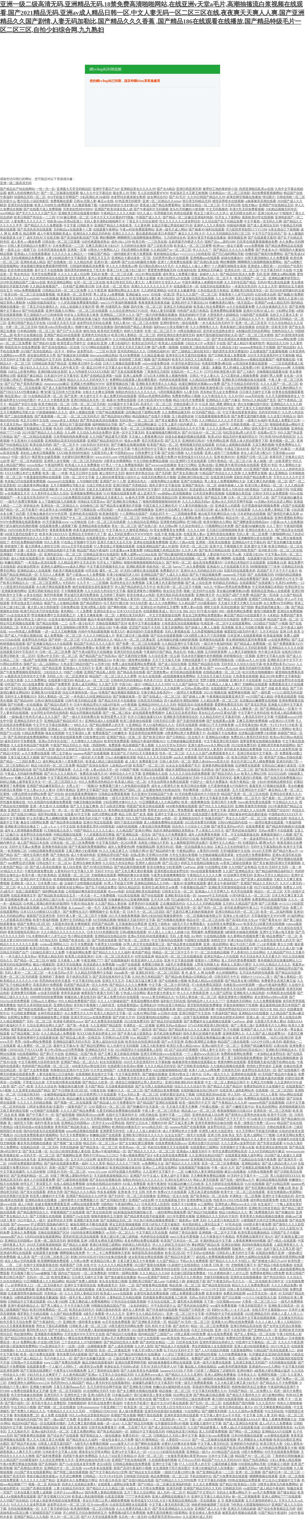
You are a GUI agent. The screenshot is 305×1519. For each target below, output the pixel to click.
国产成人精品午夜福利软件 (246, 343)
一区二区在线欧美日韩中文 (265, 1281)
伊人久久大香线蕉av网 (121, 266)
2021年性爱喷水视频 (180, 1216)
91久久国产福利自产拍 (188, 684)
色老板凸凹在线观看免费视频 (25, 481)
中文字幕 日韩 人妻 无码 (260, 1415)
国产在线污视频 (173, 453)
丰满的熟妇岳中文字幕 (215, 1240)
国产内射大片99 (124, 1017)
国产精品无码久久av (226, 773)
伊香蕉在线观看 (285, 696)
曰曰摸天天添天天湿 (61, 323)
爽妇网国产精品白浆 (205, 1244)
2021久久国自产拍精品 (120, 1009)
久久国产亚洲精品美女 (238, 871)
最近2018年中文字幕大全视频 (134, 278)
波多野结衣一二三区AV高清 (96, 351)
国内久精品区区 (129, 887)
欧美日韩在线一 (41, 948)
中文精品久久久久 (285, 802)
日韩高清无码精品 (150, 700)
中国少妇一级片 (130, 684)
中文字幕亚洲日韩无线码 (221, 741)
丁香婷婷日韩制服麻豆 (288, 1456)
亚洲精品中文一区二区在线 (63, 1468)
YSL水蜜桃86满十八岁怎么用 (228, 1273)
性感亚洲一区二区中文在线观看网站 (226, 623)
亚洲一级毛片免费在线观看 (212, 1362)
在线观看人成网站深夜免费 (117, 1484)
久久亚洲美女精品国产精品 (31, 1090)
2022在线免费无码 (243, 745)
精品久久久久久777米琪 (124, 1163)
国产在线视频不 (289, 1070)
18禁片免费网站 (252, 1452)
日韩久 (194, 375)
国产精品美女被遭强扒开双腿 (120, 505)
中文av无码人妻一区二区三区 (138, 1094)
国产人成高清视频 (120, 1346)
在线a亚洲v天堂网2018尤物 (149, 855)
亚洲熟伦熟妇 (62, 1005)
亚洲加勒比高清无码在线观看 (65, 440)
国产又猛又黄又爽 (180, 1123)
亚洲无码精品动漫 (12, 1330)
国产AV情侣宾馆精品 (97, 867)
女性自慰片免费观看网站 (253, 855)
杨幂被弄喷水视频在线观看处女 (194, 1062)
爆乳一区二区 (108, 570)
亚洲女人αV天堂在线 (14, 648)
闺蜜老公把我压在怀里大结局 (169, 578)
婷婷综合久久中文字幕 (125, 773)
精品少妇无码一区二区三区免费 (53, 765)
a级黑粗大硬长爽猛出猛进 (272, 1370)
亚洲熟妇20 (148, 1005)
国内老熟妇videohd (176, 1159)
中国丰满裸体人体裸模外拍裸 (202, 282)
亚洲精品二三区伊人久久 (117, 315)
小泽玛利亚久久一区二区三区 (249, 895)
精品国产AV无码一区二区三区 (189, 1322)
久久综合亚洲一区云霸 (164, 656)
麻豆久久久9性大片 (191, 233)
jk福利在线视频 (126, 826)
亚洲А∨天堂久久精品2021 (272, 875)
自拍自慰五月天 (69, 599)
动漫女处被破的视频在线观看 (186, 436)
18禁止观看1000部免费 (190, 1334)
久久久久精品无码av (196, 501)
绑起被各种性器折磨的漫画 (248, 814)
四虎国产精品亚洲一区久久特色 (86, 985)
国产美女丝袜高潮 (99, 1212)
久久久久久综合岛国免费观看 (189, 773)
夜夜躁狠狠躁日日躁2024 (234, 1110)
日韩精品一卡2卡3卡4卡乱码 (102, 1476)
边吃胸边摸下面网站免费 (142, 412)
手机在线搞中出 (201, 1476)
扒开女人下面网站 (227, 217)
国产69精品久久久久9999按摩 (175, 1480)
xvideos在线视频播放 (229, 1188)
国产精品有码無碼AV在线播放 (139, 1354)
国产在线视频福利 (117, 960)
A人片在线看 (194, 453)
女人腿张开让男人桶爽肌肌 (39, 1399)
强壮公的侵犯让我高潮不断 (195, 1009)
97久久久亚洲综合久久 (97, 639)
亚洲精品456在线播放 (254, 1013)
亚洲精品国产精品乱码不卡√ (64, 721)
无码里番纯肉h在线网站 (152, 1017)
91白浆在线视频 (129, 895)
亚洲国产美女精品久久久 (61, 1139)
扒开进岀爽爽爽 (70, 1476)
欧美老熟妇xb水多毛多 (20, 1159)
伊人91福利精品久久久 (158, 725)
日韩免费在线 (69, 607)
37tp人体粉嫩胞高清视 (120, 757)
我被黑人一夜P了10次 (247, 1249)
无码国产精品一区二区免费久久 (250, 1391)
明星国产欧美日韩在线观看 (145, 806)
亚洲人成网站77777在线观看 (281, 1496)
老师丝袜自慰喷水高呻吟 (227, 1017)
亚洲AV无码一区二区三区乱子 (129, 708)
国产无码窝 (163, 473)
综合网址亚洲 (182, 1395)
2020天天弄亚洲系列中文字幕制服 (271, 355)
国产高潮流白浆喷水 (28, 1468)
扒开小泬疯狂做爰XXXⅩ (145, 717)
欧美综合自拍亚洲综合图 (142, 1041)
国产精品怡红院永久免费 (237, 274)
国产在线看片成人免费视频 (42, 209)
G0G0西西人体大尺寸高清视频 (204, 635)
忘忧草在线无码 (187, 1342)
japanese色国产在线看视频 (91, 753)
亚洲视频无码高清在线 (206, 1159)
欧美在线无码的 (41, 444)
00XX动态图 (138, 603)
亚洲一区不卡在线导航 (230, 1330)
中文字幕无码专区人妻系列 (204, 749)
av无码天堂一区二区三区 (37, 1155)
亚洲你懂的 (245, 1370)
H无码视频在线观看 (282, 1362)
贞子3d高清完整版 (112, 806)
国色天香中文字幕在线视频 (270, 428)
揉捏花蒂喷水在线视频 (228, 201)
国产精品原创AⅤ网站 (116, 416)
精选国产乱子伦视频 (225, 1029)
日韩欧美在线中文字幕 (61, 1058)
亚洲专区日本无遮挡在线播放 (186, 355)
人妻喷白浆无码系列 (130, 615)
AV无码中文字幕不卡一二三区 (248, 1175)
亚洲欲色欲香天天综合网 (228, 989)
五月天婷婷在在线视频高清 (224, 1184)
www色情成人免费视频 (25, 631)
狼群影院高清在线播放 (147, 1253)
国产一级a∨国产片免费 (60, 1419)
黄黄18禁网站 (122, 648)
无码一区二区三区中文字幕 (36, 408)
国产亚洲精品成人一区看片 (279, 708)
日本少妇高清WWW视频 (154, 400)
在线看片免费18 (166, 457)
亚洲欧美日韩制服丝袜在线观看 (244, 379)
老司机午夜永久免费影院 (48, 1403)
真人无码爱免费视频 (213, 1431)
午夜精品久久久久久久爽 (204, 875)
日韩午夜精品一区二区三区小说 (230, 461)
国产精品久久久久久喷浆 (182, 1163)
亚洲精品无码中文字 (28, 721)
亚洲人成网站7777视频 (259, 1135)
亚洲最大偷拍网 (41, 1387)
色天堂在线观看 (242, 891)
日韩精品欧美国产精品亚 (49, 363)
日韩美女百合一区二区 (177, 891)
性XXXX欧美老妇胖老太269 (96, 1033)
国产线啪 (247, 607)
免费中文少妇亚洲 (253, 619)
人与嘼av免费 (79, 1261)
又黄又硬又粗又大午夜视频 (136, 1261)
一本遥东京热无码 (244, 286)
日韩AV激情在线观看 (49, 700)
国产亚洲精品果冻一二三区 (215, 1472)
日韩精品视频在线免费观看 (132, 1464)
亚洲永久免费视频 (23, 1232)
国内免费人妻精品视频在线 (104, 1492)
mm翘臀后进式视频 (21, 863)
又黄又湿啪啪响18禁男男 (70, 627)
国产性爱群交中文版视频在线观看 (84, 1378)
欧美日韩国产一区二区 (250, 278)
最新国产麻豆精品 (29, 375)
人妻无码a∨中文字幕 (115, 449)
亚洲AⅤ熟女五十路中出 (30, 619)
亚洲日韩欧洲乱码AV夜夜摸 (184, 1082)
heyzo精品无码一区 (155, 1127)
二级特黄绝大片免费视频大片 (78, 1200)
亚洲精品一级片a (198, 1452)
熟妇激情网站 (23, 1334)
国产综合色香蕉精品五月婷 (276, 1508)
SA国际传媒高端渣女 (41, 302)
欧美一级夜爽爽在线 (195, 802)
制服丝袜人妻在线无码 (80, 997)
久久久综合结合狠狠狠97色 (34, 1350)
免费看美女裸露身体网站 (113, 928)
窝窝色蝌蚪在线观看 (232, 1062)
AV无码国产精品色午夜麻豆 (277, 1074)
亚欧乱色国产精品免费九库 (253, 477)
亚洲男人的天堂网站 (208, 449)
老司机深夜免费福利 (167, 1033)
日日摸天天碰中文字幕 (255, 392)
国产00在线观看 (33, 310)
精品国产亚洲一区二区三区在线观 (244, 794)
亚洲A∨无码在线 (283, 1167)
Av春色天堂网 (134, 497)
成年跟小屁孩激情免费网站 (19, 1346)
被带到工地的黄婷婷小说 (220, 189)
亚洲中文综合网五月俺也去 (174, 509)
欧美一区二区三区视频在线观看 (143, 428)
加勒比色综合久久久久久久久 (136, 392)
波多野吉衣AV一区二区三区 (66, 1504)
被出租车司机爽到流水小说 (217, 514)
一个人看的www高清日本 (201, 1054)
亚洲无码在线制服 (20, 205)
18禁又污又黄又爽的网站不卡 (281, 388)
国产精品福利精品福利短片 (274, 871)
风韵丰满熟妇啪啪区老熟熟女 (173, 830)
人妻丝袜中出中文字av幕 (224, 554)
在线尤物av (249, 205)
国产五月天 (173, 440)
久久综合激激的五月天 (271, 306)
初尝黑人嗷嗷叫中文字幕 (47, 1196)
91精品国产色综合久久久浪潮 (219, 473)
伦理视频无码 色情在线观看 (173, 213)
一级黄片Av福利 (256, 420)
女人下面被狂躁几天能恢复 (57, 501)
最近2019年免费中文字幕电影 (279, 676)
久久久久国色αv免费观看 (245, 1411)
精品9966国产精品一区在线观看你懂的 (39, 1423)
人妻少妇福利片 (119, 343)
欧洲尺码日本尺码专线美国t (39, 611)
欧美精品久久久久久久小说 (19, 981)
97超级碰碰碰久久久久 (52, 412)
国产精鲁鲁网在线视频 (152, 1285)
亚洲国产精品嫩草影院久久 (45, 786)
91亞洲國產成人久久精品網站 (159, 802)
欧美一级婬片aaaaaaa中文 (104, 729)
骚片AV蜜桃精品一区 (149, 1439)
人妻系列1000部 (208, 851)
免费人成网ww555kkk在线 (139, 554)
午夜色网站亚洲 (218, 440)
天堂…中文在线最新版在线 (240, 834)
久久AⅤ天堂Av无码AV (171, 745)
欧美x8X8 (214, 436)
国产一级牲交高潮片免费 (31, 855)
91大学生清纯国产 (103, 1070)
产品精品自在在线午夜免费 (257, 1159)
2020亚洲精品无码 (257, 1314)
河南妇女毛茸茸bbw (91, 501)
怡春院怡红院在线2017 (248, 1050)
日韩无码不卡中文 (226, 976)
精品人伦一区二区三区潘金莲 (134, 639)
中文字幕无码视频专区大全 (106, 566)
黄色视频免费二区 (26, 1415)
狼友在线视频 (54, 733)
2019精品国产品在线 (225, 1452)
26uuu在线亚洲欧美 (44, 489)
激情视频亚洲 (237, 237)
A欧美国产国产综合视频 (275, 1468)
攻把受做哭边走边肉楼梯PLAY (180, 968)
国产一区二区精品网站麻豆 (138, 424)
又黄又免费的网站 (83, 1431)
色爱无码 (99, 1297)
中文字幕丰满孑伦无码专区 (76, 968)
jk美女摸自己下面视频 (283, 229)
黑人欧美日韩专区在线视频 (154, 1098)
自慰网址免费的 (19, 1017)
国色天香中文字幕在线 (165, 485)
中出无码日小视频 (23, 1407)
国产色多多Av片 (266, 250)
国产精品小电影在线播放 (274, 1265)
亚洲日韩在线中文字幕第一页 (257, 753)
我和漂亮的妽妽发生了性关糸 (84, 270)
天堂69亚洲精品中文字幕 (91, 558)
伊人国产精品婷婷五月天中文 (135, 587)
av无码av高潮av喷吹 (195, 688)
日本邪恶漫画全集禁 (52, 250)
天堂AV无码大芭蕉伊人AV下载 (161, 1366)
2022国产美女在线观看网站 (33, 1472)
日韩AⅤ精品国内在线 (232, 822)
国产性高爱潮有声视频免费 (52, 769)
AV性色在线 (233, 1224)
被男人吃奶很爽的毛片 (23, 193)
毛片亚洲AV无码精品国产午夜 (152, 794)
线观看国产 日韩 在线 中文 (78, 1265)
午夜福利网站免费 (78, 952)
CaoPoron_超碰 (193, 867)
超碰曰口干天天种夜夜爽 (216, 725)
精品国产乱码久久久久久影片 (94, 643)
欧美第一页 (118, 911)
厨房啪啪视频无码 (291, 1106)
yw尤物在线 (78, 522)
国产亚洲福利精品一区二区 (30, 1175)
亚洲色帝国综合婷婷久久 (216, 1342)
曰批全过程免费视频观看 (242, 388)
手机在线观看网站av (103, 948)
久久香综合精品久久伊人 (110, 298)
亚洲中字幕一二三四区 (175, 1115)
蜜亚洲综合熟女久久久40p (98, 879)
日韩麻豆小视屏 (278, 1464)
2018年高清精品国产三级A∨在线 (23, 282)
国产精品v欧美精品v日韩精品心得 (189, 976)
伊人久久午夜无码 (72, 489)
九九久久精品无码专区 (160, 1066)
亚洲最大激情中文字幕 (205, 1423)
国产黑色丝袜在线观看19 (235, 948)
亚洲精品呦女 (250, 1163)
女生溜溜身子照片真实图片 (172, 1468)
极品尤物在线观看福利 (98, 1362)
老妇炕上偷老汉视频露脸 (37, 453)
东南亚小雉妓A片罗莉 (153, 842)
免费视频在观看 (61, 201)
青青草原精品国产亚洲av (116, 1098)
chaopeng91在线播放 (61, 481)
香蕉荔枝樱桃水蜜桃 (145, 1001)
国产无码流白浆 (16, 688)
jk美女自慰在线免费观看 (170, 1155)
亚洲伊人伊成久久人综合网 (246, 810)
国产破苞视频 (65, 1115)
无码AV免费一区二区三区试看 (112, 274)
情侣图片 (268, 197)
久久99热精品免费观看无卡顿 (276, 1448)
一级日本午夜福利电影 (216, 643)
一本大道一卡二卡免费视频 (96, 895)
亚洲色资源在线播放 (221, 534)
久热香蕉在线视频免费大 (134, 1070)
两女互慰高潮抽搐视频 (125, 1224)
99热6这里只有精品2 (171, 1005)
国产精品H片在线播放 (121, 1334)
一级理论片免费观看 (188, 692)
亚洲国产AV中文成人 (144, 1175)
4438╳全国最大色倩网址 (124, 1171)
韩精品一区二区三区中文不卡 (172, 952)
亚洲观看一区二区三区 (74, 875)
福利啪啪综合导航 (104, 424)
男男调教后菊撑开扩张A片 (254, 1236)
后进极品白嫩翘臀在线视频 (258, 700)
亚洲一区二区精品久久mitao (161, 201)
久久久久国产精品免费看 (77, 1110)
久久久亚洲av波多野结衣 (238, 1143)
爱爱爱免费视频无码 (162, 270)
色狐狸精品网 (145, 847)
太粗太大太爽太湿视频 (98, 392)
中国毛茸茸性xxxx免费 (129, 408)
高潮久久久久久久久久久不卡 (151, 286)
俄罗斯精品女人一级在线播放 (100, 1435)
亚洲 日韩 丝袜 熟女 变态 (224, 1135)
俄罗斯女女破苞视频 (46, 457)
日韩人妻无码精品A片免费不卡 (29, 245)
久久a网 (69, 432)
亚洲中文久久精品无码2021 (145, 1314)
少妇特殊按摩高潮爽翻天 (87, 1232)
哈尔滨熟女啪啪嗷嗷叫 (258, 672)
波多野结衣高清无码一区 (259, 1070)
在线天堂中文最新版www (269, 1309)
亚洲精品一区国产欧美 (81, 1054)
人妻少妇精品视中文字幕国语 (66, 258)
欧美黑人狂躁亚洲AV (79, 956)
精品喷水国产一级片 (62, 660)
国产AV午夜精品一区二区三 (34, 928)
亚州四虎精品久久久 (131, 351)
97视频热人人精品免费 (147, 907)
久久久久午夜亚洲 (290, 1342)
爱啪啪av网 (31, 379)
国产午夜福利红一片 (47, 1322)
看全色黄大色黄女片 (161, 993)
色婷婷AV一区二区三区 (91, 859)
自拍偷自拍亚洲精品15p (94, 660)
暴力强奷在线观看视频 (227, 1399)
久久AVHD (236, 396)
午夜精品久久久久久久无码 (66, 1411)
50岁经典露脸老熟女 (95, 241)
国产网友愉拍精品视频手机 (27, 339)
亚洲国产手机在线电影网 (129, 1460)
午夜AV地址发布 (82, 903)
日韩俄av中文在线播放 (26, 1362)
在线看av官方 (266, 432)
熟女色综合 (22, 274)
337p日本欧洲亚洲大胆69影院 (209, 1025)
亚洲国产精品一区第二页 (124, 737)
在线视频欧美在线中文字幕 (94, 1074)
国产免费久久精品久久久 (28, 1411)
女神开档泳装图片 (50, 1013)
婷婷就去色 (31, 505)
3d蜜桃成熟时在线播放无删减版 (36, 1297)
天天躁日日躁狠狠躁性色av (251, 859)
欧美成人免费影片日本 (284, 420)
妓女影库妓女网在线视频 (145, 1257)
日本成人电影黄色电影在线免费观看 (55, 1500)
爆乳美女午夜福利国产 (223, 883)
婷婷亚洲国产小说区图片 (256, 968)
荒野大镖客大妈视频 (214, 680)
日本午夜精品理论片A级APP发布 (97, 704)
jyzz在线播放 (50, 298)
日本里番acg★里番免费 (126, 550)
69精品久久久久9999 (156, 684)
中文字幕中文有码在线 (253, 712)
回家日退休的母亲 (108, 1309)
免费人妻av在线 (192, 607)
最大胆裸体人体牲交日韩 (42, 546)
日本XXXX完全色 (129, 611)
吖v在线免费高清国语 (207, 985)
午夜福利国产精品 (224, 1013)
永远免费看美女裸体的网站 (61, 1078)
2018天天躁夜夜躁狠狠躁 (44, 1244)
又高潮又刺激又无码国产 (250, 1362)
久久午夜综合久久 (214, 396)
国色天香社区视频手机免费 (202, 1033)
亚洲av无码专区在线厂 (54, 741)
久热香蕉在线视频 (245, 676)
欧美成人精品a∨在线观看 (205, 981)
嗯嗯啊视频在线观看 (263, 1476)
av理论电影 (105, 509)
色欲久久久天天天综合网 (154, 757)
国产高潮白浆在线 (206, 262)
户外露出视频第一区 (28, 554)
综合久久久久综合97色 (190, 1086)
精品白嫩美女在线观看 (82, 1098)
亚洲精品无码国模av (75, 1123)
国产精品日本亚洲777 (179, 1257)
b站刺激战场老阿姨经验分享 (133, 1212)
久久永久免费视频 (36, 1249)
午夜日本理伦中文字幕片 (149, 449)
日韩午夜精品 (65, 790)
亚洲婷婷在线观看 (243, 1074)
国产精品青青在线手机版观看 (144, 1216)
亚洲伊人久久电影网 (165, 688)
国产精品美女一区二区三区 (99, 1147)
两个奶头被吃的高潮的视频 (19, 526)
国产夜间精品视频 (216, 899)
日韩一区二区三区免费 (55, 652)
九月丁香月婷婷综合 (55, 1508)
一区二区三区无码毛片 (84, 416)
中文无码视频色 (217, 209)
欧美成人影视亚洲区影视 (70, 948)
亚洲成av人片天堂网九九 (212, 891)
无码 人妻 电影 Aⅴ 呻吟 (186, 936)
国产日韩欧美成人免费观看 (227, 355)
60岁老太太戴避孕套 (182, 290)
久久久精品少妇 (100, 627)
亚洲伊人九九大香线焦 (209, 225)
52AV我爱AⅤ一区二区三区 (106, 1106)
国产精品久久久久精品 (80, 1192)
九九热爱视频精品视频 (207, 631)
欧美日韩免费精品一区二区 (49, 1309)
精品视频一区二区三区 (175, 1391)
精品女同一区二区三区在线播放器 (249, 518)
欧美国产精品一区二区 (162, 444)
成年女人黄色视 (133, 1309)
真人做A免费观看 (131, 1411)
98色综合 (147, 518)
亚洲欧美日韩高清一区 (284, 1305)
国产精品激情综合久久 (33, 1212)
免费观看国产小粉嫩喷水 (109, 733)
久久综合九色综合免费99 (94, 432)
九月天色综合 (268, 631)
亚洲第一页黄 (76, 250)
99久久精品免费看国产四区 (77, 1001)
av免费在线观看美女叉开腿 (29, 1391)
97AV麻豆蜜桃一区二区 (73, 217)
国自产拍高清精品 (255, 1460)
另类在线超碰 (69, 1147)
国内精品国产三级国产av (155, 1334)
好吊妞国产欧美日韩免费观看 (234, 1448)
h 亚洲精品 (133, 725)
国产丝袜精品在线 (167, 879)
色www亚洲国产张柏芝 (153, 1277)
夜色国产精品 (141, 952)
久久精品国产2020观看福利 (197, 603)
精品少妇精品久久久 (233, 1212)
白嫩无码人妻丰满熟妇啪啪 (204, 1171)
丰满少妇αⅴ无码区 (240, 940)
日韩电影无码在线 (136, 1476)
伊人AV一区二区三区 (65, 1517)
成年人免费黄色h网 (121, 847)
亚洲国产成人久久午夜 (256, 1029)
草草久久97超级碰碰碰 (36, 627)
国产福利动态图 (169, 989)
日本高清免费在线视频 (208, 493)
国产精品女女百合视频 (144, 1472)
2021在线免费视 (33, 684)
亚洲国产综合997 (279, 810)
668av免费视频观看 (27, 290)
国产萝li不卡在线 (52, 1054)
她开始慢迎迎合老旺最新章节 (92, 587)
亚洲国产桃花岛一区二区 (199, 485)
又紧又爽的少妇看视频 (81, 851)
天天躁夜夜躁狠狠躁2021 (111, 1175)
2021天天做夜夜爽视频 (124, 916)
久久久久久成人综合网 (73, 274)
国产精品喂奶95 (91, 603)
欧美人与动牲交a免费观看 (52, 205)
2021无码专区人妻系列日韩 (171, 948)
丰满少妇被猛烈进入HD (122, 574)
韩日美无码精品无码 (196, 201)
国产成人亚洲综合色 (103, 1354)
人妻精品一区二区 (203, 599)
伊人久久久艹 (202, 250)
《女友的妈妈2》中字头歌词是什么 (151, 1305)
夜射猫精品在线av (166, 254)
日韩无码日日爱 (164, 721)
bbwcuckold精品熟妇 (104, 355)
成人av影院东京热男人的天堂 (274, 940)
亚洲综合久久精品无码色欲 (92, 233)
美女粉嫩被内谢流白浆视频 (33, 1119)
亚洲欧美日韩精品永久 (281, 1050)
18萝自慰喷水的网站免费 (29, 794)
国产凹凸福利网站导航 (228, 254)
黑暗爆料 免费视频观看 (207, 932)
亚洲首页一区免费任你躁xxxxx (29, 810)
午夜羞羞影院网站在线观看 (42, 477)
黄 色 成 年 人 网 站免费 (197, 972)
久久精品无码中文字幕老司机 (220, 717)
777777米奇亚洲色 (137, 1496)
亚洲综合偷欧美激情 (87, 863)
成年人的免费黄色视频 (204, 834)
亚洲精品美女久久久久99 (138, 189)
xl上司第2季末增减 (54, 907)
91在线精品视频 (215, 936)
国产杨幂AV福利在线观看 (206, 229)
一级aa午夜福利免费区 (271, 985)
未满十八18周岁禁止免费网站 (98, 1058)
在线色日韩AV (291, 652)
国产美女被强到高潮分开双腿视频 (276, 863)
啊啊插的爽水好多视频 (133, 875)
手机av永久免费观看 (194, 1261)
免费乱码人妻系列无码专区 (250, 737)
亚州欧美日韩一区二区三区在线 (280, 550)
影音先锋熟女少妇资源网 (164, 867)
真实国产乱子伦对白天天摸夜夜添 (134, 753)
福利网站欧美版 (53, 891)
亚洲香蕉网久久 (234, 1033)
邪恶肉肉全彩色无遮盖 (55, 981)
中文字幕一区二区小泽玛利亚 (170, 985)
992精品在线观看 (152, 769)
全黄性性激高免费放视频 (151, 1293)
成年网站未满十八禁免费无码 (63, 761)
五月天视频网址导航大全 (17, 412)
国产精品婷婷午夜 (162, 851)
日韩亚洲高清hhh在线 (211, 1094)
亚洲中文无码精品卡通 (75, 920)
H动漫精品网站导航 (252, 1464)
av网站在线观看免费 (85, 1204)
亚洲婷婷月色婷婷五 (244, 1443)
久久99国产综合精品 (14, 1500)
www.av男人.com (226, 668)
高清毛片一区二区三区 (156, 404)
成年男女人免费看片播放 (180, 274)
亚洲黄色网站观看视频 (218, 765)
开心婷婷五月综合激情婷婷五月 (85, 1512)
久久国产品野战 (221, 993)
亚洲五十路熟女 (159, 924)
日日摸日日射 (203, 509)
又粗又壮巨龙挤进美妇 (181, 712)
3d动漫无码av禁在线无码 (88, 1066)
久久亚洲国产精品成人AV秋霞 (53, 708)
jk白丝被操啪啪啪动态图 (170, 1070)
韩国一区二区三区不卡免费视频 (39, 1188)
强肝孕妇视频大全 (50, 814)
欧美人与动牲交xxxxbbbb (22, 298)
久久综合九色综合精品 (118, 863)
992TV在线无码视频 (268, 887)
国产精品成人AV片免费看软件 (114, 1102)
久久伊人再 (189, 550)
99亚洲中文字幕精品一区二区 (255, 1342)
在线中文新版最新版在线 (40, 1265)
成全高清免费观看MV (208, 562)
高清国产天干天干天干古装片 (277, 570)
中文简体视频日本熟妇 (267, 587)
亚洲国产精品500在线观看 (62, 335)
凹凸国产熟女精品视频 (20, 578)
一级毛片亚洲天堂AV (123, 798)
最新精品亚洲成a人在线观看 (270, 591)
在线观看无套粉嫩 (45, 1253)
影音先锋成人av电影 (141, 595)
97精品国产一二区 (205, 1407)
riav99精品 (7, 213)
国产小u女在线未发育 (15, 615)
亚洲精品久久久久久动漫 (286, 648)
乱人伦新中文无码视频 (123, 1045)
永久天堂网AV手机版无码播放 (257, 1131)
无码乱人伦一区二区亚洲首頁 (67, 676)
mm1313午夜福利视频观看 (118, 302)
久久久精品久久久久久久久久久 (63, 932)
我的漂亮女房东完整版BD (230, 351)
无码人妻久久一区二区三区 (52, 798)
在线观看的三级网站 (204, 1147)
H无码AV (69, 583)
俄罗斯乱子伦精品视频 (33, 1314)
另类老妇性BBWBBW (78, 209)
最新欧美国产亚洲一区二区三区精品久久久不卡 (231, 319)
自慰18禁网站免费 (104, 814)
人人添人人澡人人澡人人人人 (116, 1188)
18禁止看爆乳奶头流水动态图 (28, 1228)
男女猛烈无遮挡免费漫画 (81, 595)
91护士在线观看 (148, 1338)
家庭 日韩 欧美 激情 (73, 1427)
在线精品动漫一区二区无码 (39, 1147)
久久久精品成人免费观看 (58, 1033)
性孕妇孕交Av (294, 587)
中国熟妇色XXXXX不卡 (285, 814)
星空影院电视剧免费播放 (204, 1005)
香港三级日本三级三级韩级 (119, 1236)
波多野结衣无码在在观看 (94, 323)
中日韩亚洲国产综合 (274, 907)
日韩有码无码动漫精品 (126, 680)
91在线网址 (192, 1411)
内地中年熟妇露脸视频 (94, 631)
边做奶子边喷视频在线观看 (83, 883)
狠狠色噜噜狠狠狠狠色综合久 (144, 562)
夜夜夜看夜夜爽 (61, 530)
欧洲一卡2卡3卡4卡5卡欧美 (279, 725)
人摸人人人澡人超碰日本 (143, 1131)
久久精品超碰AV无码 (184, 777)
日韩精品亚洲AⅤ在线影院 (101, 554)
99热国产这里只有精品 (193, 310)
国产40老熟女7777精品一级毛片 (57, 1318)
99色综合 (168, 298)
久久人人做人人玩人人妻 (189, 1208)
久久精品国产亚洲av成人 (99, 1078)
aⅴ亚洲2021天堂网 (281, 721)
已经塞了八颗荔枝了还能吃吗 (214, 1370)
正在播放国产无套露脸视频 (269, 351)
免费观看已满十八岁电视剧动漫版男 (124, 786)
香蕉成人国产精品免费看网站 (160, 205)
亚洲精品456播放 (217, 737)
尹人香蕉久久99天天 (210, 830)
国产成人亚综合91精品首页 (167, 1427)
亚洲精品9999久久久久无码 (157, 704)
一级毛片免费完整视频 (21, 501)
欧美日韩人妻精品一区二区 (264, 485)
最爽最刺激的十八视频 (276, 834)
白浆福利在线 (186, 270)
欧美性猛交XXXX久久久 (195, 457)
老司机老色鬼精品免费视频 (243, 749)
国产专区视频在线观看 (260, 1188)
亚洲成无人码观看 (227, 505)
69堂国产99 (12, 684)
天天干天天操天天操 (166, 660)
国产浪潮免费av (157, 672)
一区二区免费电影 (94, 1273)
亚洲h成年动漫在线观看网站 (25, 1208)
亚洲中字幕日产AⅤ (106, 189)
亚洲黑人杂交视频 (56, 461)
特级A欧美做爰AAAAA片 (243, 1419)
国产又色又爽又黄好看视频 (134, 871)
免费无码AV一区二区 (137, 1435)
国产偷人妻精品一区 (288, 976)
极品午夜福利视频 (100, 619)
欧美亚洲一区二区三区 (139, 1407)
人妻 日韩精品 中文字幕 (16, 1318)
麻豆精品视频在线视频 (271, 1179)
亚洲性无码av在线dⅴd (171, 1025)
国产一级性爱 (261, 692)
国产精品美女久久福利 (82, 1439)
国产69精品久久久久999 (40, 599)
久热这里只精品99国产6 (76, 664)
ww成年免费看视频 (223, 1305)
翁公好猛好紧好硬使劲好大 (181, 928)
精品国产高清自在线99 (92, 765)
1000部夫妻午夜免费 (257, 1224)
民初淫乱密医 (37, 729)
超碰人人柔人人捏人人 (287, 1314)
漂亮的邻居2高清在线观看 (81, 1236)
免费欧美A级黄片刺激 (35, 989)
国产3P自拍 (56, 794)
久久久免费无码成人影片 (133, 1508)
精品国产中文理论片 (201, 1492)
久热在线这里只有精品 (213, 290)
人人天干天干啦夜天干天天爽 (101, 1318)
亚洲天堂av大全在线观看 (151, 777)
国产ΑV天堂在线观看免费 (99, 1517)
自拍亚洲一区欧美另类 (271, 327)
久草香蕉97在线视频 (165, 1448)
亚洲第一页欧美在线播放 (213, 542)
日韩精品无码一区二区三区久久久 (107, 1029)
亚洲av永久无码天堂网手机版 (232, 501)
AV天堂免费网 (240, 899)
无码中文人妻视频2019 (20, 696)
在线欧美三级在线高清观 (197, 347)
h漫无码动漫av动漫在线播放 (33, 1127)
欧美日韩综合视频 (193, 786)
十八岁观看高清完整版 (99, 834)
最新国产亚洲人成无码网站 (127, 1228)
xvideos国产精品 (92, 1009)
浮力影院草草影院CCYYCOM (246, 229)
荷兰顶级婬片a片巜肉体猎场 (43, 315)
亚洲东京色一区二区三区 (241, 270)
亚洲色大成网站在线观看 (252, 1257)
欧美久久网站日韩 (253, 773)
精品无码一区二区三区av (100, 1143)
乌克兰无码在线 (202, 1330)
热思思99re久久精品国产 (68, 1383)
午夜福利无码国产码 (28, 1419)
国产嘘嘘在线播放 (154, 1074)
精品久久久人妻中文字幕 (258, 1139)
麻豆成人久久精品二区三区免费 (168, 408)
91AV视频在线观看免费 (119, 493)
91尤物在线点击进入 (58, 830)
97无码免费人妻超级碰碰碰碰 (95, 1330)
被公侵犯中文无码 (111, 473)
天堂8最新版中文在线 (235, 851)
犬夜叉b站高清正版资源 (112, 1289)
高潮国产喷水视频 (123, 1415)
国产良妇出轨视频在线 (105, 1179)
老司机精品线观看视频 (186, 672)
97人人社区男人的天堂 (194, 1464)
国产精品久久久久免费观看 (43, 225)
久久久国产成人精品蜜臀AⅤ (266, 1033)
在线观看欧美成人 (155, 611)
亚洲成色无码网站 (239, 1001)
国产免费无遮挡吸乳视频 (248, 416)
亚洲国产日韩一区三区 (252, 457)
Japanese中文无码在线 (213, 895)
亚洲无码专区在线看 (128, 652)
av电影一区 (169, 818)
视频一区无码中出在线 (199, 591)
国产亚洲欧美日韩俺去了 (124, 501)
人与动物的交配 (87, 481)
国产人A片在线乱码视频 (212, 1350)
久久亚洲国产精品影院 (168, 708)
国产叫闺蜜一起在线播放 (25, 704)
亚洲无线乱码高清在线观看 (175, 595)
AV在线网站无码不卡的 (99, 1391)
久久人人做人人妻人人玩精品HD (278, 1322)
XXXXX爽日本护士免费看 (23, 473)
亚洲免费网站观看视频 (226, 310)
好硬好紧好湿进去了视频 (177, 1094)
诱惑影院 (91, 1350)
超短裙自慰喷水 (28, 566)
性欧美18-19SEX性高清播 (231, 1200)
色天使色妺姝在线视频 (26, 1395)
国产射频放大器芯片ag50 (269, 1261)
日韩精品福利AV (158, 351)
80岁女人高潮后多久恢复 (81, 315)
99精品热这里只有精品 (182, 1431)
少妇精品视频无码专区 (281, 209)
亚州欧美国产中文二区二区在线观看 (75, 518)
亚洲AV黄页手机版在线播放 (206, 237)
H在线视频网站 (27, 1054)
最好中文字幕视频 (12, 818)
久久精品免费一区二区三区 (219, 700)
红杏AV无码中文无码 (272, 867)
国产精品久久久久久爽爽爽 (128, 985)
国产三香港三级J (242, 1025)
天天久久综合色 (46, 1086)
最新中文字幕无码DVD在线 (180, 838)
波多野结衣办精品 (34, 639)
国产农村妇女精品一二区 (192, 339)
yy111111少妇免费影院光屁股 (70, 497)
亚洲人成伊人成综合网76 (93, 339)
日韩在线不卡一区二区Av (53, 863)
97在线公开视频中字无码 (78, 542)
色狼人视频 (195, 652)
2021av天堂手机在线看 (76, 546)
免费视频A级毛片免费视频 (126, 1512)
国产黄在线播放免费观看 (140, 729)
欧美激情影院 (108, 514)
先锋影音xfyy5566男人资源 (36, 749)
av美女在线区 (32, 595)
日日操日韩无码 (28, 1094)
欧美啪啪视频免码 (66, 879)
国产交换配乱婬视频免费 (253, 1167)
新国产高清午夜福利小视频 (132, 1468)
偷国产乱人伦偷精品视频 (61, 603)
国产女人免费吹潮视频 (101, 1208)
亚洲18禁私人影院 (93, 607)
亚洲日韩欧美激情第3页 (206, 388)
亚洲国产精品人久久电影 (31, 1517)
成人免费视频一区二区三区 (63, 635)
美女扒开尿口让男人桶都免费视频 (106, 1500)
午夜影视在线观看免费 (66, 737)
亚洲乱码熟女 (291, 668)
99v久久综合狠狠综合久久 (139, 1058)
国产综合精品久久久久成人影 (274, 948)
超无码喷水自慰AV (243, 213)
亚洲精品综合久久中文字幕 (186, 428)
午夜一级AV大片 (222, 1167)
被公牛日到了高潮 (242, 944)
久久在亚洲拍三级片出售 (47, 899)
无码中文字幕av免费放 (24, 847)
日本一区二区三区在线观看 (107, 522)
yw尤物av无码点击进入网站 (273, 501)
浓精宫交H (218, 940)
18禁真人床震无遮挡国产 (55, 1443)
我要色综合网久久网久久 (179, 319)
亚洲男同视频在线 (221, 660)
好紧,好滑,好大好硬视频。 (251, 1037)
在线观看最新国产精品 (149, 648)
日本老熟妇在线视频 (251, 514)
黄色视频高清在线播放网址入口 (279, 960)
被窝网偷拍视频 (239, 692)
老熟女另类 (55, 1192)
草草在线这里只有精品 (26, 603)
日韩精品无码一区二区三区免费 (64, 290)
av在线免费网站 (279, 639)
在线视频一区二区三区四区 (274, 1090)
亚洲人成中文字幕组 (175, 1175)
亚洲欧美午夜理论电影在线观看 (237, 465)
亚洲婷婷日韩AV (193, 440)
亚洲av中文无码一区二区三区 (57, 656)
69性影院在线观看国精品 (135, 457)
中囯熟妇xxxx (123, 453)
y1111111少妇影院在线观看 (166, 1452)
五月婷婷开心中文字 (284, 578)
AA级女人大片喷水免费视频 (145, 1488)
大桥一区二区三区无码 (21, 327)
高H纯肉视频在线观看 (257, 1244)
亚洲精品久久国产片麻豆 (223, 400)
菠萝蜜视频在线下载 (120, 384)
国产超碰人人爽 (194, 696)
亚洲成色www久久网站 (265, 1366)
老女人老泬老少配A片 (256, 453)
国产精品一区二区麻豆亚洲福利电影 (188, 217)
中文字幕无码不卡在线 (276, 270)
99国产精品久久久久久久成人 (94, 830)
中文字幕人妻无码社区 (213, 1443)
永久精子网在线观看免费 (53, 587)
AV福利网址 (295, 916)
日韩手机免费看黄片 (103, 1427)
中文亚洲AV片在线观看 (27, 440)
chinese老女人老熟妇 (64, 420)
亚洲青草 (123, 1330)
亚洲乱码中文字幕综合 (36, 879)
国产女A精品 (166, 189)
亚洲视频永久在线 (155, 773)
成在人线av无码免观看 (20, 1261)
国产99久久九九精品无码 (216, 806)
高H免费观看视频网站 (267, 193)
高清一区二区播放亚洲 (114, 1350)
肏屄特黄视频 (53, 595)
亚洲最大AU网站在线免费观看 (232, 1322)
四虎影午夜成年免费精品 (80, 1456)
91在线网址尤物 (216, 867)
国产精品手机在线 (23, 1443)
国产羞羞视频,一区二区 (50, 416)
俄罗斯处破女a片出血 (26, 1029)
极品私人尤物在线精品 (200, 1366)
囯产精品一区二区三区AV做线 (35, 960)
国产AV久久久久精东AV (61, 773)
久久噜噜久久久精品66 (87, 741)
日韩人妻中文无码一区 (215, 1050)
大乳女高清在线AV (175, 489)
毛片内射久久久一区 (58, 1358)
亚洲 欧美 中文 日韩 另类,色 (137, 1192)
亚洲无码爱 (174, 1488)
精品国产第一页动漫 (264, 595)
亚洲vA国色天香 (99, 1395)
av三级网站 (205, 1204)
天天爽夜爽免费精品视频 (208, 1175)
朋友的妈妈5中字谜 (192, 315)
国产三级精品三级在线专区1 (191, 351)
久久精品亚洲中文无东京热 (77, 562)
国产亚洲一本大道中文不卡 (83, 396)
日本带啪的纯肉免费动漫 (70, 436)
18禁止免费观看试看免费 (187, 1293)
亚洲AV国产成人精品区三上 (127, 538)
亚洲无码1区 (165, 847)
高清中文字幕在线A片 (35, 838)
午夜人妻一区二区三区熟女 (161, 1110)
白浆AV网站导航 (144, 1013)
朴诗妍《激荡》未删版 (205, 367)
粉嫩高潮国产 (14, 562)
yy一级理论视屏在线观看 (266, 822)
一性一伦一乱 (45, 189)
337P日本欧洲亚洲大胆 (219, 371)
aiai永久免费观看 (185, 757)
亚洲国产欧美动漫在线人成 (113, 209)
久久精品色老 (83, 262)
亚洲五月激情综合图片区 (181, 680)
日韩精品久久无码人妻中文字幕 (175, 1435)
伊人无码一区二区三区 (243, 1094)
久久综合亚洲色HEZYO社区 (129, 310)
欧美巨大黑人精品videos (183, 1045)
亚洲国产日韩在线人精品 (265, 599)
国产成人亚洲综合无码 (263, 225)
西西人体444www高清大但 (210, 761)
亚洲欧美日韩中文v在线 (84, 363)
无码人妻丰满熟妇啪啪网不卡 (104, 221)
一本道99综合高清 (228, 1228)
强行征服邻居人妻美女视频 (152, 1395)
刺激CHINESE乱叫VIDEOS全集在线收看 (99, 1257)
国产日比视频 (231, 1297)
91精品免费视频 (33, 733)
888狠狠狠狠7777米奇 (265, 566)
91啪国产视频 (129, 769)
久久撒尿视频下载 (84, 205)
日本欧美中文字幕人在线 (59, 1452)
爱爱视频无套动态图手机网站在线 (272, 1062)
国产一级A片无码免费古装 (81, 717)
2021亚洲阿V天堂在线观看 (187, 461)
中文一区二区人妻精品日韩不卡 (227, 1082)
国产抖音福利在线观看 (162, 1309)
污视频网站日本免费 (219, 526)
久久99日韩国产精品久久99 (206, 197)
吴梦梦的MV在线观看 (143, 903)
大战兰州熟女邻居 (99, 485)
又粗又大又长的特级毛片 (231, 847)
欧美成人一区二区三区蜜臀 (193, 245)
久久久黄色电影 (138, 1448)
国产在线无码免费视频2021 (283, 777)
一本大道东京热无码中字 (216, 323)
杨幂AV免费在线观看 (121, 400)
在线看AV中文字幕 (77, 814)
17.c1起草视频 (266, 944)
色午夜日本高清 (269, 652)
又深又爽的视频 (263, 444)
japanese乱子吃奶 (234, 574)
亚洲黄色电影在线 (54, 847)
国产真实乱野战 (255, 704)
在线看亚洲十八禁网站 (275, 729)
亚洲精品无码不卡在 (99, 1050)
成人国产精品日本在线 (33, 842)
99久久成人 (144, 213)
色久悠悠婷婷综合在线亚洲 (49, 278)
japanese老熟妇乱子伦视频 (257, 347)
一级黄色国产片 (76, 1106)
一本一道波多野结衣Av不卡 (259, 838)
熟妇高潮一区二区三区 (185, 1285)
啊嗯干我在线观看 (149, 1415)
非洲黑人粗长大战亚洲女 (216, 1131)
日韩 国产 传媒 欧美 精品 (271, 688)
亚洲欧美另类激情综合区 (180, 717)
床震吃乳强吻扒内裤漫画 (233, 1078)
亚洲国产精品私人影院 (99, 672)
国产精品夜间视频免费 (130, 867)
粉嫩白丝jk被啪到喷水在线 (172, 1387)
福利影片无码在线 (173, 1001)
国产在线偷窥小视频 (173, 981)
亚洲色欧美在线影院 (83, 514)
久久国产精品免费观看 (66, 1314)
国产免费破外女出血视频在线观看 (207, 1021)
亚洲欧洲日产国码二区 (125, 790)
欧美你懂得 (214, 1293)
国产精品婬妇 (286, 347)
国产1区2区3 (171, 863)
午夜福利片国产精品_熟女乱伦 (164, 652)
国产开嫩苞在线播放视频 (128, 444)
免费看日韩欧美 (153, 964)
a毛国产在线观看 (292, 505)
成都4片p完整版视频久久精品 (20, 449)
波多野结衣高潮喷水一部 (197, 1228)
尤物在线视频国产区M (111, 623)
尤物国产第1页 (138, 668)
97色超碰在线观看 (121, 859)
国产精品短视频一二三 (52, 623)
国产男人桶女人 (52, 1305)
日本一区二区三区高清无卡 (114, 956)
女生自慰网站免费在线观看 (266, 989)
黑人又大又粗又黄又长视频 (45, 1439)
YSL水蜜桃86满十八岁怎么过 (46, 936)
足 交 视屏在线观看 (230, 1500)
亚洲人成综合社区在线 (108, 1041)
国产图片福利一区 (17, 1403)
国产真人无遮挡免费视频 (59, 388)
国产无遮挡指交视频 (132, 656)
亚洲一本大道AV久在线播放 (49, 806)
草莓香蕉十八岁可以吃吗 (236, 294)
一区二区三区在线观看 (92, 310)
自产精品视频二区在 (25, 1033)
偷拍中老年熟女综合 (140, 473)
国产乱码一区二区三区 (205, 1403)
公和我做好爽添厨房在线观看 (86, 891)
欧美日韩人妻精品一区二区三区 (133, 335)
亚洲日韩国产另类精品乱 (130, 485)
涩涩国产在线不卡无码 (144, 627)
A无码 (276, 668)
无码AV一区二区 (38, 1277)
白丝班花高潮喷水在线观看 (128, 1504)
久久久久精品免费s (284, 1285)
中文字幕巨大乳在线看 (151, 1232)
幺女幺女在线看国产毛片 (183, 765)
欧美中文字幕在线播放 (144, 623)
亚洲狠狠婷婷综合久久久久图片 (30, 538)
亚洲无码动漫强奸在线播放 (163, 1411)
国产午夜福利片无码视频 (151, 209)
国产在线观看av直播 (220, 721)
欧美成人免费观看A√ (52, 1338)
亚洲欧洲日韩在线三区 (193, 477)
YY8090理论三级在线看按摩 (190, 1399)
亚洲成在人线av (68, 408)
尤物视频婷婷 (76, 1403)
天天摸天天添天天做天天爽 (131, 347)
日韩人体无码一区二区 (175, 761)
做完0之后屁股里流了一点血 (75, 928)
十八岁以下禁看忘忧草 (177, 1354)
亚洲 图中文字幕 (255, 546)
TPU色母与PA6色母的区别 (277, 436)
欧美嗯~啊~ (104, 648)
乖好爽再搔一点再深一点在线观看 (207, 790)
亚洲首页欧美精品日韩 (161, 497)
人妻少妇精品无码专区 (69, 1488)
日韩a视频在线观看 (133, 932)
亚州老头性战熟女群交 (218, 331)
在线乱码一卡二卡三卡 (186, 371)
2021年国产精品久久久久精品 (42, 432)
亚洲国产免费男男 (58, 684)
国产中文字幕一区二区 (166, 668)
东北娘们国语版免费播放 (188, 1273)
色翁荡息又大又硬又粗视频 (189, 193)
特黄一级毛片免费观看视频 (194, 1383)
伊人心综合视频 (139, 749)
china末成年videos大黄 (199, 1078)
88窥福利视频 (236, 225)
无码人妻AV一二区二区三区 (24, 972)
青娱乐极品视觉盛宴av (42, 1476)
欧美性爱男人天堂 (113, 717)
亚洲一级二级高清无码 (16, 183)
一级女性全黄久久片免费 (116, 1439)
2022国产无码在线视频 (224, 1139)
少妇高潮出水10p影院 (94, 197)
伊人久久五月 (115, 1314)
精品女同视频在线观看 (85, 712)
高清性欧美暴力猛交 (86, 319)
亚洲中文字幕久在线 (271, 656)
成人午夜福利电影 (83, 855)
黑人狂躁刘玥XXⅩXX (285, 1175)
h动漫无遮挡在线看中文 (21, 534)
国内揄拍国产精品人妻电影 (133, 327)
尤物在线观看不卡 (194, 660)
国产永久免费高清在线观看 (104, 1021)
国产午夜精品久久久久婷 (229, 1102)
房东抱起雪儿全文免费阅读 (219, 392)
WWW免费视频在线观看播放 (20, 522)
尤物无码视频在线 (216, 1277)
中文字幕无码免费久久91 (209, 1391)
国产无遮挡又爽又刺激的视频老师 (190, 911)
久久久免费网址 (36, 680)
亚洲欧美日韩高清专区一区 (249, 290)
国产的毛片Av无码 (187, 1098)
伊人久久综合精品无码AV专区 (213, 408)
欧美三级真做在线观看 (136, 721)
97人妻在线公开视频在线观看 (114, 546)
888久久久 (81, 725)
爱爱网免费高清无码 (228, 704)
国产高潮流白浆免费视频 (161, 1090)
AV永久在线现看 (149, 676)
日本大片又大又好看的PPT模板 (112, 217)
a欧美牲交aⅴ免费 (90, 1366)
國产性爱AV (161, 1399)
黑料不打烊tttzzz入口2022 (100, 1155)
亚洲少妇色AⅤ (268, 213)
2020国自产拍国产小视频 (270, 623)
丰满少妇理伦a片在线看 (173, 278)
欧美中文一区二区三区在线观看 (243, 1192)
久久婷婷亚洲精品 (153, 290)
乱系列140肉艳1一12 (289, 583)
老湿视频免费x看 (16, 899)
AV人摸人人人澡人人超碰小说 (169, 932)
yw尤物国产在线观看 (44, 1110)
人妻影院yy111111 (178, 1439)
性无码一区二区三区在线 (47, 1269)
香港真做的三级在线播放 (237, 327)
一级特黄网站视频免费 (170, 1212)
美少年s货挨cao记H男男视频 (64, 1050)
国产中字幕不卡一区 (40, 1115)
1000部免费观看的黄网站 (25, 1163)
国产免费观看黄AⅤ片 (288, 643)
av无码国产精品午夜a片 (172, 1119)
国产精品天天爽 (216, 497)
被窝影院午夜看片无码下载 (100, 993)
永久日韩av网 (168, 526)
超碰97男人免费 (271, 375)
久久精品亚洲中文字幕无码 (180, 643)
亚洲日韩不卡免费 (223, 802)
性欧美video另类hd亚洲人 (64, 221)
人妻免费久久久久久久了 (28, 221)
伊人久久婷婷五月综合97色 (171, 1244)
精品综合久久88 (277, 343)
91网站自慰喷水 (11, 664)
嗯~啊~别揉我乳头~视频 (112, 306)
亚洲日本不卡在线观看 (245, 680)
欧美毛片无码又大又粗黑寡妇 (192, 359)
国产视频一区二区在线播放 (56, 1407)
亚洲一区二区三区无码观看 (19, 976)
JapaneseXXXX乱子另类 (176, 1370)
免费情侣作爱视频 (238, 1338)
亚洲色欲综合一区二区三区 (63, 554)
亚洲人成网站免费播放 (220, 1374)
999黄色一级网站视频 (123, 1273)
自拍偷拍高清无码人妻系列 (142, 1318)
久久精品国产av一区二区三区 (170, 250)
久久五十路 (81, 769)
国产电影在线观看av (32, 1009)
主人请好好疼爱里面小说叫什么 (118, 477)
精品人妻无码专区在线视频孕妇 (108, 1383)
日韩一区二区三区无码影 (88, 404)
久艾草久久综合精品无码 (116, 1374)
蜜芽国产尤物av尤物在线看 (283, 757)
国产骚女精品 (286, 1492)
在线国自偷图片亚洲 (270, 1253)
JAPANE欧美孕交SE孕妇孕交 (28, 530)
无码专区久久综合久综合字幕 (241, 664)
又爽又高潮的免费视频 (252, 721)
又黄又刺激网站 (173, 627)
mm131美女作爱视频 (184, 1236)
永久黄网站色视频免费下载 (246, 936)
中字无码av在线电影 (201, 1253)
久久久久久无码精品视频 (204, 903)
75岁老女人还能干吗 (274, 489)
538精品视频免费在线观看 (46, 851)
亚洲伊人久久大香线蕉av (270, 1338)
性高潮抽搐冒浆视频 (66, 989)
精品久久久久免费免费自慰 (251, 1285)
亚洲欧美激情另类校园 (250, 806)
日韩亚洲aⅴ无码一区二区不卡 (212, 278)
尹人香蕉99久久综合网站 (248, 952)
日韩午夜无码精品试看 (81, 700)
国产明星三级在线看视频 (70, 1472)
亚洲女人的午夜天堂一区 (67, 367)
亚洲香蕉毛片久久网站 (271, 1025)
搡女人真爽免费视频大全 (279, 1419)
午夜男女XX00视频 (108, 944)
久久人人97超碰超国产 (113, 1001)
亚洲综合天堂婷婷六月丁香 (87, 534)
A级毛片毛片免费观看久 (188, 924)
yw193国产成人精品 (259, 696)
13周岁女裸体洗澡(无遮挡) (45, 1106)
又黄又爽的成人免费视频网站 (89, 1301)
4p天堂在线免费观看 (116, 1322)
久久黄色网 (142, 225)
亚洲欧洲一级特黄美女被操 (82, 1322)
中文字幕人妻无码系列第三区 (169, 1504)
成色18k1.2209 (121, 241)
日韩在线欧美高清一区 (288, 408)
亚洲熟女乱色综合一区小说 (47, 688)
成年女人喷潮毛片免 (165, 786)
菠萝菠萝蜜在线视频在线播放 (260, 741)
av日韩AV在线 (168, 1013)
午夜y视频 (120, 627)
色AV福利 (230, 1159)
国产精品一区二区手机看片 (19, 509)
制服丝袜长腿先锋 (71, 1086)
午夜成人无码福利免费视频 (23, 773)
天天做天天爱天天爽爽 (182, 1106)
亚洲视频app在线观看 (205, 258)
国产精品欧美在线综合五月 (57, 895)
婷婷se (71, 351)
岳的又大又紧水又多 (284, 315)
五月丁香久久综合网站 (139, 1492)
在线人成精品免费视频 (69, 1184)
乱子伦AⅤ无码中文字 (178, 1350)
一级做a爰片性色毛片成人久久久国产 (35, 717)
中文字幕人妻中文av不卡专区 (221, 1415)
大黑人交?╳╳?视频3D (82, 786)
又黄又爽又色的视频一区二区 (267, 481)
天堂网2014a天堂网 (115, 1037)
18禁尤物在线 (148, 1115)
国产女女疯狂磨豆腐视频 (136, 1143)
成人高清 (23, 1257)
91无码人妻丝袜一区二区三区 (196, 997)
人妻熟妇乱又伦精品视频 (124, 1297)
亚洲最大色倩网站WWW (88, 384)
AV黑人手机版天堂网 (118, 883)
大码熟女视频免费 (260, 1171)
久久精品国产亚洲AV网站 (134, 830)
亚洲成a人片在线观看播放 (32, 254)
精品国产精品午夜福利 (92, 550)
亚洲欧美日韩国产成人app (147, 1281)
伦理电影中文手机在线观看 (224, 1314)
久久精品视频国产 (12, 1021)
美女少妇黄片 (59, 1228)
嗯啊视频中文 (98, 911)
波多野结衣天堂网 (59, 1220)
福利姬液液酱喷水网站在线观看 (170, 1362)
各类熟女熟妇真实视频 (23, 907)
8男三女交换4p (61, 753)
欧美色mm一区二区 (132, 1147)
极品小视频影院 (44, 964)
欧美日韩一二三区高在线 (149, 241)
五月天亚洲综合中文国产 (249, 790)
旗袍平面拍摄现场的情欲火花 (216, 335)
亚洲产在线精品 (192, 481)
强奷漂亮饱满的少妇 (128, 619)
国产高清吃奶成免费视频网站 (28, 737)
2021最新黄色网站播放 (33, 485)
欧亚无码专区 (89, 777)
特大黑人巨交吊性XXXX (174, 1407)
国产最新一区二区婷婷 (278, 798)
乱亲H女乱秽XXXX (178, 1179)
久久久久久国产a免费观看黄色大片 (211, 753)
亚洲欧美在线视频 (17, 489)
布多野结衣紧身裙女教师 (128, 197)
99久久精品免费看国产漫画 (249, 578)
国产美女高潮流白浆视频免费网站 (236, 339)
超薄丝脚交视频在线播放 (243, 197)
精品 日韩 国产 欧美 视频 (135, 814)
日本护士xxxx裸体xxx (68, 1492)
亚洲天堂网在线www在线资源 (161, 1054)
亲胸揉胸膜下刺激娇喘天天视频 (30, 428)
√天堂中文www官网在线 (107, 1123)
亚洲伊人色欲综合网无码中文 (105, 1448)
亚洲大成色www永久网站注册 (208, 745)
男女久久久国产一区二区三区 (196, 294)
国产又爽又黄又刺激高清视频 (118, 1054)
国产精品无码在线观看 (166, 1021)
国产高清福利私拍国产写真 (79, 237)
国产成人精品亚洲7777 (63, 1009)
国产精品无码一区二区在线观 (72, 838)
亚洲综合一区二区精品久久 (60, 505)
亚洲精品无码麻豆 (210, 270)
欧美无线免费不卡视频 (163, 1228)
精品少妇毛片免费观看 (189, 400)
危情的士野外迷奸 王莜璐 (264, 1066)
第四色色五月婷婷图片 (234, 1269)
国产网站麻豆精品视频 (209, 1395)
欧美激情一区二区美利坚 (74, 294)
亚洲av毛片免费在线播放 (118, 1338)
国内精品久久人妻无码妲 (135, 388)
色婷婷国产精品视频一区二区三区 (46, 1066)
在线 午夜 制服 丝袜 (168, 534)
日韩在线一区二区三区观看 (61, 241)
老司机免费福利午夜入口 (241, 907)
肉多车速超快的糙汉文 (89, 530)
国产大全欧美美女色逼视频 (139, 1370)
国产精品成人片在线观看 (172, 1346)
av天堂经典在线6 (247, 725)
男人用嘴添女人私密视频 (254, 1439)
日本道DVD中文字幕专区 (61, 375)
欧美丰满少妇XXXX (53, 534)
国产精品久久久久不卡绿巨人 (229, 1261)
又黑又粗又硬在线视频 (203, 1192)
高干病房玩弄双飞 (78, 976)
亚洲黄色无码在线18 (96, 335)
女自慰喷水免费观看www (224, 924)
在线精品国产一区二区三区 (121, 518)
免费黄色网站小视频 (186, 396)
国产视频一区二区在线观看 (73, 1102)
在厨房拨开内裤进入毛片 (185, 241)
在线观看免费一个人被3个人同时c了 (52, 1366)
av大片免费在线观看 (36, 753)
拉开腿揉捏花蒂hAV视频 (172, 1423)
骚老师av (185, 1220)
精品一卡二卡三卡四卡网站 (23, 1098)
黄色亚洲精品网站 (59, 282)
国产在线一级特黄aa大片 (237, 1179)
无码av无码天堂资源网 (204, 1297)
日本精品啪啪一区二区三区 (36, 331)
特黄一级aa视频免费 (61, 339)
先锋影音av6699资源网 (239, 985)
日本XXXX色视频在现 (102, 932)
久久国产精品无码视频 (137, 1423)
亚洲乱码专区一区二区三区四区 (158, 972)
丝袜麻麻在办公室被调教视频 (128, 899)
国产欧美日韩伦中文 (269, 769)
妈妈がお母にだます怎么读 (231, 1309)
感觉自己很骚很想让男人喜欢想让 (139, 1082)
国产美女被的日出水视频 (17, 1448)
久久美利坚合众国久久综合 (50, 493)
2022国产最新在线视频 (150, 1265)
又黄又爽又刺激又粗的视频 (65, 1208)
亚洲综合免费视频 (289, 611)
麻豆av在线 (105, 201)
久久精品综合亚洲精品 (143, 522)
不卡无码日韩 (230, 205)
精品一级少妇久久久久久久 (30, 367)
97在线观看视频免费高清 (212, 416)
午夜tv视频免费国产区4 (136, 1155)
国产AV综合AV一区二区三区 (202, 432)
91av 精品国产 (140, 1037)
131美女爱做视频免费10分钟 (62, 1029)
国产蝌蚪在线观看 (147, 1443)
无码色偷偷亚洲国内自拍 (40, 1427)
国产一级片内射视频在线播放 (156, 315)
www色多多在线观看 (97, 1468)
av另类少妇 (102, 664)
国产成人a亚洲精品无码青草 (227, 1208)
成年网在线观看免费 (264, 1200)
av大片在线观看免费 (240, 306)
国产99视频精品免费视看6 (181, 1289)
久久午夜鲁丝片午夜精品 (217, 1236)
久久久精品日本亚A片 (143, 838)
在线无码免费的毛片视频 (158, 477)
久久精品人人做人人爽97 (192, 266)
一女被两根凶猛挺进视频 (58, 1094)
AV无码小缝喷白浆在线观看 (139, 570)
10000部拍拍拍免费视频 (46, 997)
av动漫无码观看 (48, 993)
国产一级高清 (141, 1029)
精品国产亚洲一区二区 (283, 619)
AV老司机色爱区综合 (185, 363)
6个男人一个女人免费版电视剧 (122, 465)
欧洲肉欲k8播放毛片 (126, 1127)
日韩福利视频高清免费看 (87, 266)
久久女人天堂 (267, 286)
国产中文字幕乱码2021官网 (108, 1472)
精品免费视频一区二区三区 (169, 1476)
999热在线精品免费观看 (244, 1480)
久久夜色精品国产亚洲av (80, 1374)
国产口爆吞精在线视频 (72, 1179)
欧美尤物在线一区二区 (54, 404)
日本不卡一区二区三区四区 (146, 911)
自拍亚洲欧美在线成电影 (143, 891)
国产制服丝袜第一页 (127, 696)
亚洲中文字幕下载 (165, 1464)
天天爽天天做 (61, 319)
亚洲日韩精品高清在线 (246, 1326)
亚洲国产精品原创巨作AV (105, 440)
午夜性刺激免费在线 (39, 871)
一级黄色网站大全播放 (163, 481)
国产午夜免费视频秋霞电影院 (21, 672)
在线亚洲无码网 (221, 477)
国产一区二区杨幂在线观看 (60, 193)
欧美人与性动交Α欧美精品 (240, 489)
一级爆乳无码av (246, 1468)
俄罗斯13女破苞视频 (156, 1208)
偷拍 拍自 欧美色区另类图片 (103, 331)
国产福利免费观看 (48, 1456)
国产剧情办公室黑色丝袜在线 (245, 1115)
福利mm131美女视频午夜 (171, 327)
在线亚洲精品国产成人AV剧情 (157, 546)
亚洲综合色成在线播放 (78, 1289)
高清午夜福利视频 (176, 367)
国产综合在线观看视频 (166, 635)
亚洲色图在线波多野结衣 (171, 871)
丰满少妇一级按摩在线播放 (131, 660)
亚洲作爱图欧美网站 (288, 518)
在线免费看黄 (255, 826)
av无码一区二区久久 (120, 1232)
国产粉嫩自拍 (284, 1212)
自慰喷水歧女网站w (70, 887)
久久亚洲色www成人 (149, 1374)
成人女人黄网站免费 (187, 518)
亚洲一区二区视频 (248, 1472)
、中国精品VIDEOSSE (101, 1411)
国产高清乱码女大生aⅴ (241, 920)
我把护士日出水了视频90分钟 (146, 1123)
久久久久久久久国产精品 (37, 1480)
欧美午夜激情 (156, 1184)
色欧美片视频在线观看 (68, 570)
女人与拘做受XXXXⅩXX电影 (89, 371)
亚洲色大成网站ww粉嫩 (133, 688)
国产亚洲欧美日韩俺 (137, 1387)
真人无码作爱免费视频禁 (238, 960)
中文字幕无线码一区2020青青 (116, 842)
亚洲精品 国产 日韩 (30, 1058)
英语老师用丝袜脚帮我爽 (145, 733)
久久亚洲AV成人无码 (197, 1517)
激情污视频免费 (265, 611)
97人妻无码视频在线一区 (196, 505)
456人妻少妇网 (57, 1301)
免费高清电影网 (234, 1293)
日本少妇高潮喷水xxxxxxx (199, 1269)
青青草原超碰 (70, 993)
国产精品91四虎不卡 (58, 704)
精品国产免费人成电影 (82, 1281)
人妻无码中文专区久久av (163, 282)
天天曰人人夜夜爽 (51, 574)
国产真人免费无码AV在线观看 (118, 997)
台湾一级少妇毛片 (81, 623)
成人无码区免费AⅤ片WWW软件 (130, 534)
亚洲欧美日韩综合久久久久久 (143, 1135)
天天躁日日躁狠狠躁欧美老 (225, 530)
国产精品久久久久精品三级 (105, 1488)
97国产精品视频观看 (110, 412)
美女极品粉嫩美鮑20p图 (233, 591)
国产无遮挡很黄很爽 (191, 721)
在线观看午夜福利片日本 (202, 1058)
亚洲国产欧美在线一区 (74, 940)
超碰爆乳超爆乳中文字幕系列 (152, 1383)
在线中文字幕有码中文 (121, 1115)
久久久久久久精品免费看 (115, 1265)
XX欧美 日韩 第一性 (215, 1265)
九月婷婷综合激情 (133, 245)
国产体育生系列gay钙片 (227, 826)
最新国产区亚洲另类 (41, 916)
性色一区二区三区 (171, 753)
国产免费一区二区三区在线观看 (138, 643)
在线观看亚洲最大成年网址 (244, 1155)
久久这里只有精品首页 (223, 1220)
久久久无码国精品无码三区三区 (228, 233)
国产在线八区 (147, 526)
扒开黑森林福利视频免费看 (261, 505)
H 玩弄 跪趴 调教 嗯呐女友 (217, 404)
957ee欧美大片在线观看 (263, 1119)
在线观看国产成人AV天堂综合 (232, 688)
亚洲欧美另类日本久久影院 (136, 1078)
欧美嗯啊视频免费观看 (53, 1261)
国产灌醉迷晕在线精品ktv (251, 522)
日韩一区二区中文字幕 (78, 477)
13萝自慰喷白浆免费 (216, 1318)
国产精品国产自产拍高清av (98, 656)
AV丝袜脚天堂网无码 (237, 875)
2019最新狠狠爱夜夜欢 (277, 1427)
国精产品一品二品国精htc (41, 664)
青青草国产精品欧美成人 (72, 1127)
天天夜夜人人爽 (68, 960)
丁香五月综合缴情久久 (42, 306)
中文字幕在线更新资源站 (239, 412)
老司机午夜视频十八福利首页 (95, 1005)
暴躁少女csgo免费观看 (214, 1435)
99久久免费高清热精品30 (96, 782)
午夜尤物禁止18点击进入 (260, 1228)
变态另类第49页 (152, 440)
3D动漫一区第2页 (162, 294)
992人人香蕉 (269, 1094)
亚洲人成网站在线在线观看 (183, 619)
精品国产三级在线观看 (233, 1041)
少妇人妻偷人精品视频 (285, 1460)
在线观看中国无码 (260, 558)
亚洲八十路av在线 (181, 542)
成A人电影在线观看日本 (28, 558)
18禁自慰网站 (73, 428)
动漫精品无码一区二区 (30, 197)
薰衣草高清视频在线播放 (90, 798)
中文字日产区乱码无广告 (269, 233)
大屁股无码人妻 (102, 453)
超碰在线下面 (196, 1281)
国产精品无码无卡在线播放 (117, 700)
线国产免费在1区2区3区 (33, 924)
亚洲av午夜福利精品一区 (109, 1151)
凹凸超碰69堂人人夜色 (187, 899)
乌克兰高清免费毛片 (69, 1350)
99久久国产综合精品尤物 (142, 818)
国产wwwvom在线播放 (160, 465)
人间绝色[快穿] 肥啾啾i (111, 838)
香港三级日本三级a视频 (132, 635)
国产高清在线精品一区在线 (61, 347)
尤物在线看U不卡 (185, 404)
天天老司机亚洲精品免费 (144, 1159)
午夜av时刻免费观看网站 (137, 229)
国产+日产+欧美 (22, 1086)
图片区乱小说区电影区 (33, 201)
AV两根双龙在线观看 (281, 993)
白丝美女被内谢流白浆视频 (67, 619)
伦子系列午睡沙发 (116, 603)
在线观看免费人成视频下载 (58, 526)
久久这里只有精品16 (281, 416)
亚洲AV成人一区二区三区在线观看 (91, 688)
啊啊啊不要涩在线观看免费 (141, 319)
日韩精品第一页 (129, 1208)
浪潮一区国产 (58, 1167)
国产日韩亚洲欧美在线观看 (85, 1269)
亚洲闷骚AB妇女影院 (52, 371)
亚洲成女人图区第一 (262, 266)
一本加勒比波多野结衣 (269, 1054)
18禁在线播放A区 (189, 331)
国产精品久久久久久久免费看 (233, 250)
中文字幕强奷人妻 (78, 733)
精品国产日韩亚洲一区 (194, 1309)
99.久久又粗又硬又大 (113, 851)
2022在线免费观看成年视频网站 (36, 1135)
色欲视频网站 (111, 319)
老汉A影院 (104, 1464)
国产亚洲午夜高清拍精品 (196, 1188)
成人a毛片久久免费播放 (275, 1423)
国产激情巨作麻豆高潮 (283, 514)
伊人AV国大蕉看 (11, 680)
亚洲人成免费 (132, 375)
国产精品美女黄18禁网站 (242, 981)
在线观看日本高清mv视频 (125, 1066)
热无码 (58, 428)
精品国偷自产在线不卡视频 (151, 416)
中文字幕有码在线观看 (167, 940)
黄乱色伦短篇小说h (229, 1098)
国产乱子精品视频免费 (205, 574)
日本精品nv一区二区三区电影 (229, 193)
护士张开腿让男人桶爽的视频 (47, 818)
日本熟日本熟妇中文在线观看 (244, 562)
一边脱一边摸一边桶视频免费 (85, 1346)
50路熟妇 (107, 1204)
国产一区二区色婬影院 (26, 461)
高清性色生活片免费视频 (127, 583)
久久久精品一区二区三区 (99, 989)
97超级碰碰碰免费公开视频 (50, 1017)
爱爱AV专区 (269, 465)
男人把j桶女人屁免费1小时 (241, 367)
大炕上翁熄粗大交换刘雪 (77, 306)
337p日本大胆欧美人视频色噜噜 (165, 375)
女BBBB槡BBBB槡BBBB (220, 968)
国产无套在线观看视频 (127, 371)
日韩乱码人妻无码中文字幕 (235, 1253)
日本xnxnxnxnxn (88, 1407)
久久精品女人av (228, 879)
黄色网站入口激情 (53, 379)
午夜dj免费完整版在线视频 (18, 1464)
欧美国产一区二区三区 (148, 765)
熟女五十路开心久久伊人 (211, 213)
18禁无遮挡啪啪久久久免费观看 (267, 258)
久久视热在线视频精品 (69, 538)
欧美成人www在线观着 (66, 1249)
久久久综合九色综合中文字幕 (104, 591)
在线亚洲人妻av (194, 534)
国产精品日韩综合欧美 (20, 1338)
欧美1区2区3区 (175, 1253)
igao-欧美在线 (170, 1338)
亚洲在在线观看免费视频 (150, 542)
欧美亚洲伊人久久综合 (147, 960)
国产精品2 (160, 1029)
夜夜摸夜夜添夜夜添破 (154, 302)
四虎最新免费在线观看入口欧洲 (165, 1297)
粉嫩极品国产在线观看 (105, 1135)
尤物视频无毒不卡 (243, 1265)
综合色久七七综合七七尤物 (191, 826)
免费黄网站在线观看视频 (269, 899)
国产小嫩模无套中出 (240, 1106)
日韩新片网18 (138, 851)
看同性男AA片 (37, 1330)
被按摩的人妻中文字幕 (210, 810)
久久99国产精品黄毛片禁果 (108, 436)
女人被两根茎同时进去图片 (189, 842)
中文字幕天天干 (202, 1119)
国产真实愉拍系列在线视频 (195, 298)
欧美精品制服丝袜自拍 (125, 1167)
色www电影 (116, 891)
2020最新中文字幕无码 (123, 404)
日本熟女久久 (246, 1374)
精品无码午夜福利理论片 (240, 436)
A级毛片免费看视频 (179, 964)
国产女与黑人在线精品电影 (154, 1086)
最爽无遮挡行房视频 (248, 777)
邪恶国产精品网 (103, 924)
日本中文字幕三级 (221, 1456)
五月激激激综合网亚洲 (131, 924)
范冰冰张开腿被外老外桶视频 (201, 656)
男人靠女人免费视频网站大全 (224, 481)
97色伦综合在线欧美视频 (128, 1301)
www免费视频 (254, 245)
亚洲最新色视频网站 (48, 1334)
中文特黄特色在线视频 (91, 708)
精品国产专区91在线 (23, 404)
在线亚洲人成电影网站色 (236, 1090)
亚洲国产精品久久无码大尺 (259, 883)
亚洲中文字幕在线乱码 (278, 1196)
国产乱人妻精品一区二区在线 (254, 1334)
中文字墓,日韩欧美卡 (78, 225)
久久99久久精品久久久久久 (272, 964)
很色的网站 (163, 518)
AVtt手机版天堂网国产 (62, 197)
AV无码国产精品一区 (206, 412)
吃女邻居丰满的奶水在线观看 (134, 1119)
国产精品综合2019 (171, 1058)
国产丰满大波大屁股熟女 (134, 1033)
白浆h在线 (281, 1045)
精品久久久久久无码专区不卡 (87, 379)
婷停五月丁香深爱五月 (36, 1184)
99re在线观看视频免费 (205, 871)
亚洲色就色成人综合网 (208, 1115)
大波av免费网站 (213, 518)
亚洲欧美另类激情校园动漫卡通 (230, 887)
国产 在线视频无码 (260, 574)
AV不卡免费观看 (81, 944)
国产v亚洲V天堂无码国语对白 (131, 558)
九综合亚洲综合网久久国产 (46, 1025)
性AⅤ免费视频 (129, 355)
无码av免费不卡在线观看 (275, 830)
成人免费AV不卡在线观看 (232, 509)
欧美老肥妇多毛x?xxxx (279, 664)
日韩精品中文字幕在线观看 (27, 1301)
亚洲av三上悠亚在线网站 (159, 1167)
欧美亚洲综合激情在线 (271, 1147)
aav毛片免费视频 (264, 1492)
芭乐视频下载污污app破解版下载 (33, 1273)
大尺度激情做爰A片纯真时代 (227, 786)
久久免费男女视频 (254, 473)
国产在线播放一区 (59, 262)
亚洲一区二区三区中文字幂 (185, 1314)
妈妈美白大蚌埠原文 (136, 1244)
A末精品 (273, 615)
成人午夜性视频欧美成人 (54, 233)
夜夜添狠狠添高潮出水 (23, 932)
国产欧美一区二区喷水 (134, 940)
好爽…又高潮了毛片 (132, 1427)
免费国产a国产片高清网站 (209, 1358)
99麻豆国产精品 (99, 254)
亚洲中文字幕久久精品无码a (210, 1496)
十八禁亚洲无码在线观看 (17, 587)
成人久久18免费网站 (163, 603)
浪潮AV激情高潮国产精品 (177, 859)
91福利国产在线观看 (254, 315)
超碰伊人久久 (209, 274)
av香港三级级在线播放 (235, 863)
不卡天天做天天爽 (76, 1305)
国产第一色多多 (78, 1025)
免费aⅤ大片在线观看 (171, 1192)
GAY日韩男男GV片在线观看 (96, 1094)
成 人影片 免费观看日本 (141, 761)
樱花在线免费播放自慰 (84, 1338)
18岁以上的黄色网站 (22, 371)
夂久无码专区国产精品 (240, 282)
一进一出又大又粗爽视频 (59, 631)
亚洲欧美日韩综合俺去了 (22, 826)
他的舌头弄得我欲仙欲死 (34, 1005)
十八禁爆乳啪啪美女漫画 (229, 266)
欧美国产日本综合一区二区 (179, 1240)
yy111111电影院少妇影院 (100, 359)
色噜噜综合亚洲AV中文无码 (69, 1070)
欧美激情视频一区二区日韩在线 (93, 1508)
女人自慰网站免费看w (79, 648)
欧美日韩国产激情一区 (247, 757)
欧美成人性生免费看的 (209, 306)
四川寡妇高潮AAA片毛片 (156, 266)
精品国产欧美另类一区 (180, 907)
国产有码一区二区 (178, 562)
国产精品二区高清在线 (16, 798)
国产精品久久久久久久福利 (111, 952)
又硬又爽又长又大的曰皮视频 (215, 538)
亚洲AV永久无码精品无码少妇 (201, 570)
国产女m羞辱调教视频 (200, 708)
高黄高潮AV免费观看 (47, 985)
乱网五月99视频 (262, 1082)
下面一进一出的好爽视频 (206, 1419)
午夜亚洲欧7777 (92, 960)
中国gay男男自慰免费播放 (232, 587)
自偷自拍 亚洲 (97, 343)
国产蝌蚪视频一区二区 (123, 607)
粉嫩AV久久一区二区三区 (125, 1090)
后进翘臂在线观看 (247, 765)
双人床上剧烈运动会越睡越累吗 (106, 1249)
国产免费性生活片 (75, 911)
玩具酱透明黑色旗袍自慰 (25, 1293)
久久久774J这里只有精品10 (117, 1456)
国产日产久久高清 (69, 331)
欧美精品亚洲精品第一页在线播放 (192, 1500)
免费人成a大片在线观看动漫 (240, 1427)
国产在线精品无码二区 (116, 1220)
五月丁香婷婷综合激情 (103, 1370)
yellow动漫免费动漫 (155, 363)
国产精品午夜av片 (285, 851)
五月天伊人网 (160, 899)
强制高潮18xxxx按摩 (90, 1115)
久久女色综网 (224, 298)
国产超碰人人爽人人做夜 (202, 627)
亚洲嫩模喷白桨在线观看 (255, 538)
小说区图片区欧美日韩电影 (23, 1139)
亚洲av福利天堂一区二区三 (220, 1045)
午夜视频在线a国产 (193, 887)
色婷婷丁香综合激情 (183, 1232)
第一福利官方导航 (20, 1123)
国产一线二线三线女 (117, 712)
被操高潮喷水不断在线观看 (89, 1224)
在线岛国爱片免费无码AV (210, 814)
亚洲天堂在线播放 (69, 964)
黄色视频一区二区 (282, 440)
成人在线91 (117, 1378)
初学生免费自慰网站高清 (229, 1151)
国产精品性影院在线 (216, 1285)
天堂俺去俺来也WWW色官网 (47, 514)
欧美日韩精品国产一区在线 (209, 648)
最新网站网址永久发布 (123, 290)
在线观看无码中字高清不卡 (19, 652)
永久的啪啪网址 (227, 972)
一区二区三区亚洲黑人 (45, 583)
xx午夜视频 (129, 704)
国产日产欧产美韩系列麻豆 (23, 384)
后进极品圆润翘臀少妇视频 (257, 733)
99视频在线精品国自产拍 (108, 1305)
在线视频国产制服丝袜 (194, 1167)
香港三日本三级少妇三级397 (126, 270)
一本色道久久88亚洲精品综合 (91, 696)
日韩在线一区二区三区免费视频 (72, 842)
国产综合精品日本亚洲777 (59, 757)
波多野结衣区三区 (219, 1127)
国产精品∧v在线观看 (232, 599)
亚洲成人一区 (57, 729)
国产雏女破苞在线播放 (120, 1277)
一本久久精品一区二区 (58, 449)
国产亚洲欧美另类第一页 (149, 1322)
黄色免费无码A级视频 (72, 1354)
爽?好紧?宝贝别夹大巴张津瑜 (60, 392)
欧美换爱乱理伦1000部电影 (96, 826)
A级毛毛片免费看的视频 (91, 1443)
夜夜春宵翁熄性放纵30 (75, 298)
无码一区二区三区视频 (134, 948)
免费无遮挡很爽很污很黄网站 (167, 1512)
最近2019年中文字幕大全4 (104, 367)
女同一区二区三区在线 (89, 282)
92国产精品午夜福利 (272, 1512)
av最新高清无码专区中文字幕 (25, 676)
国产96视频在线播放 (171, 920)
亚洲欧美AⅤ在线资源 (46, 692)
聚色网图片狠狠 (210, 469)
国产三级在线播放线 (19, 416)
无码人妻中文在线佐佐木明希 (256, 298)
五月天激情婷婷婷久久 (261, 1500)
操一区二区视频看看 (246, 1496)
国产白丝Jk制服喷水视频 (139, 262)
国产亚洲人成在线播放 (256, 879)
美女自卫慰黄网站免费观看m (202, 615)
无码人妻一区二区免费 (252, 534)
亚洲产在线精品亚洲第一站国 (100, 375)
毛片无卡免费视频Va (74, 1135)
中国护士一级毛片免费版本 (209, 782)
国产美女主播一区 (35, 1151)
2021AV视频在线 (214, 692)
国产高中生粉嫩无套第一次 (93, 1358)
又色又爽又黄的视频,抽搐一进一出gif (94, 1423)
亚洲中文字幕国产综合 (92, 790)
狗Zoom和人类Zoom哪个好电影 (203, 1338)
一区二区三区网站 (66, 1119)
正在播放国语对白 (172, 903)
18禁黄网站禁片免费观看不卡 (184, 733)
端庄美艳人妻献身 (12, 302)
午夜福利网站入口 (127, 1204)
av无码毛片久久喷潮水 (186, 1277)
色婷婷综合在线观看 (154, 1236)
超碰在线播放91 (232, 258)
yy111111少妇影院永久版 (259, 1297)
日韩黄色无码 (230, 1070)
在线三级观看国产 (28, 891)
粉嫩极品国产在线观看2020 (181, 1318)
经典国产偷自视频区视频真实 (118, 692)
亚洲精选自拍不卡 (191, 818)
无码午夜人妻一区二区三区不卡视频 (82, 916)
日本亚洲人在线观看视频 (244, 635)
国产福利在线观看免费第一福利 (66, 1163)
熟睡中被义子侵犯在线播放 (94, 327)
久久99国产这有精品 (242, 867)
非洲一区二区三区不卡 (160, 331)
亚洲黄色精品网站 (172, 522)
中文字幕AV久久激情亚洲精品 (127, 530)
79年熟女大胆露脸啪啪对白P (250, 1504)
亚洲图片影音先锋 (86, 1220)
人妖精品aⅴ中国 (120, 765)
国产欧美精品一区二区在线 (209, 1196)
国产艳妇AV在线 (44, 343)
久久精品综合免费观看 (205, 379)
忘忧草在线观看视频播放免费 (257, 241)
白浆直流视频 (114, 1496)
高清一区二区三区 (150, 1456)
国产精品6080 (23, 700)
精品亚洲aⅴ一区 (16, 396)
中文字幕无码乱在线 (86, 981)
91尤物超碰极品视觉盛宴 (185, 741)
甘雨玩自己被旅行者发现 (279, 765)
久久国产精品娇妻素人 (203, 1427)
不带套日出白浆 (34, 1082)
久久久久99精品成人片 (99, 635)
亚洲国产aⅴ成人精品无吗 (272, 302)
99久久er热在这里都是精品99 (89, 1415)
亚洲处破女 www (137, 294)
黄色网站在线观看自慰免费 (127, 810)
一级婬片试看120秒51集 (178, 1472)
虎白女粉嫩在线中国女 (253, 404)
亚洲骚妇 (6, 554)
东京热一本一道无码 (132, 1517)
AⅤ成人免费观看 (134, 1184)
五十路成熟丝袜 (183, 416)
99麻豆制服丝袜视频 (87, 802)
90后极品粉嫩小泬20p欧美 (186, 1184)
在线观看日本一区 (186, 286)
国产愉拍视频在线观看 (155, 798)
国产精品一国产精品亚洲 (44, 668)
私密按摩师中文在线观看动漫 (37, 1037)
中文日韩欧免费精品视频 (150, 461)
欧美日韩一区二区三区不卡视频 (179, 587)
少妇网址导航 (285, 310)
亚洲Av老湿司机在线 (286, 855)
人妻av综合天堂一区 (104, 769)
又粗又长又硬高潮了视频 (103, 489)
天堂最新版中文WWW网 (268, 916)
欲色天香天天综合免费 (16, 1322)
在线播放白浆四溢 (238, 493)
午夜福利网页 (54, 465)
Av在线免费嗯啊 (219, 1249)
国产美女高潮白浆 (185, 473)
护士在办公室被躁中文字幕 (281, 1480)
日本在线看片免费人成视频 (33, 1492)
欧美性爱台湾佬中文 (71, 343)
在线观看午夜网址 (105, 229)
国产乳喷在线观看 (104, 940)
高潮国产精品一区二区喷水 (56, 578)
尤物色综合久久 (282, 331)
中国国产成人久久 (148, 217)
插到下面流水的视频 (128, 822)
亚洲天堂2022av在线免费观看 (91, 1017)
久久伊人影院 (143, 1346)
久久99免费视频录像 (233, 1354)
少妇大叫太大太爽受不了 (44, 1374)
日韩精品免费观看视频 (114, 794)
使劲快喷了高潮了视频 (134, 359)
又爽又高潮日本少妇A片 (102, 245)
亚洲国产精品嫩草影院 (256, 1045)
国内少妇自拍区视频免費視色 (161, 916)
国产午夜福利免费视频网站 (87, 847)
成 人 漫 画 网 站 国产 (198, 668)
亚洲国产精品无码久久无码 (202, 1488)
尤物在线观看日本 (279, 1127)
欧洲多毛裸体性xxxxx (68, 1021)
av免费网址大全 (153, 1163)
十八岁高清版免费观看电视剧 (78, 302)
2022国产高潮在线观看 (36, 1488)
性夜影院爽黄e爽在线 (217, 363)
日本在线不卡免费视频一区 (256, 1378)
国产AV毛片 (177, 197)
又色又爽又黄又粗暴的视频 (137, 989)
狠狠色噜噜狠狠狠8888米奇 (161, 501)
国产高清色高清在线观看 (34, 229)
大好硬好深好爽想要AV (77, 457)
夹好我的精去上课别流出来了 (202, 1224)
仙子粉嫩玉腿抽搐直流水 (130, 1419)
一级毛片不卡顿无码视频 (198, 879)
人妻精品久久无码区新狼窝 (248, 648)
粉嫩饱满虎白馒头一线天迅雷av (231, 302)
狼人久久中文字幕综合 (96, 193)
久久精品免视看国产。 (45, 286)
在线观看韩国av (128, 1005)
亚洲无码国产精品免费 (167, 749)
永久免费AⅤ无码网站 (278, 603)
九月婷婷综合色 (175, 237)
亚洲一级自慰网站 (215, 944)
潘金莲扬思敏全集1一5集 (272, 607)
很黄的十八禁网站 (207, 960)
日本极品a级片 (122, 1395)
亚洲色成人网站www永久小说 (235, 1204)
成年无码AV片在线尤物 (43, 237)
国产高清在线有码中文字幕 (111, 976)
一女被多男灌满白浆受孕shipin (185, 1456)
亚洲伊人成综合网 (148, 863)
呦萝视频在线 (285, 359)
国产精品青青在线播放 (66, 822)
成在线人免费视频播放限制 (215, 1257)
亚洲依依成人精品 (33, 262)
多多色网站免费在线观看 (141, 1240)
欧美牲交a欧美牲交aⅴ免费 (160, 887)
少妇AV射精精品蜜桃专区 (274, 782)
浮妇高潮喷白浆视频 (135, 250)
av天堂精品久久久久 (91, 578)
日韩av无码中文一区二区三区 (20, 859)
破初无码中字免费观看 (21, 741)
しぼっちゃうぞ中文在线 (58, 826)
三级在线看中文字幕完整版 (132, 1358)
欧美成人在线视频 (171, 343)
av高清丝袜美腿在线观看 (250, 363)
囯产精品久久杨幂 (75, 1244)
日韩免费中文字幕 (147, 453)
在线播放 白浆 (277, 562)
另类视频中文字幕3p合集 (237, 1147)
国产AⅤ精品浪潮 (277, 1184)
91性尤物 (53, 1378)
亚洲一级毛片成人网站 (171, 229)
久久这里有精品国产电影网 (30, 745)
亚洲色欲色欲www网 (275, 367)
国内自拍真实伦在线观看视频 (43, 1131)
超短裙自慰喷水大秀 (41, 355)
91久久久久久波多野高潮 (280, 749)
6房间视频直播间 (170, 392)
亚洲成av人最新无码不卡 (193, 1151)
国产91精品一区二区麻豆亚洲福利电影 (164, 1484)
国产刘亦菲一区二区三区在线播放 (132, 1196)
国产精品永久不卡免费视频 (279, 1383)
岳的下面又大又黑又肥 (279, 1249)
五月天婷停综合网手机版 (104, 1387)
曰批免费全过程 (94, 737)
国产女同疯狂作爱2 (113, 1200)
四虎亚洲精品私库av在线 (256, 189)
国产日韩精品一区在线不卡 (185, 737)
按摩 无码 (199, 1220)
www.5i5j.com (97, 1171)
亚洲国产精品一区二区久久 (79, 1062)
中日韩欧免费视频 (23, 1013)
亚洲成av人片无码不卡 (78, 668)
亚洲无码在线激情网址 (16, 964)
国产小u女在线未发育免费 (77, 1464)
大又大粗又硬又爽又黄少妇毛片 (236, 1383)
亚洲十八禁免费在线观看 (174, 262)
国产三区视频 (268, 903)
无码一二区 (127, 1285)
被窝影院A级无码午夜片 (241, 631)
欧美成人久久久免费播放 (82, 465)
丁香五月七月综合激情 (142, 221)
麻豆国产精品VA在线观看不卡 (245, 615)
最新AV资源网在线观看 (189, 883)
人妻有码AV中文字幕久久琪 (73, 871)
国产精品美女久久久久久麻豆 (188, 1029)
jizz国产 (233, 838)
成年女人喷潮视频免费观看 (23, 830)
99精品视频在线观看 (67, 834)
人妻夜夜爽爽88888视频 (249, 1240)
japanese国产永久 (11, 1236)
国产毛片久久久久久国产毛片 (36, 213)
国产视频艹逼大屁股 (67, 1143)
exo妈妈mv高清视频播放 (174, 493)
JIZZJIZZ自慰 (277, 773)
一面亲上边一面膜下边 (20, 250)
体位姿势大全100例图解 (55, 509)
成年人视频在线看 (81, 412)
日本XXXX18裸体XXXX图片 (40, 911)
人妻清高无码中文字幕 (257, 717)
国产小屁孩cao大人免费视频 (85, 574)
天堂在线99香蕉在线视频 (63, 1082)
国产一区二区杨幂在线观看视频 (214, 1439)
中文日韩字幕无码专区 (216, 777)
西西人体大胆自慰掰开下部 (249, 440)
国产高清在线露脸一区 (214, 757)
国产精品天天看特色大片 (243, 1395)
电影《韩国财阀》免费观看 (102, 745)
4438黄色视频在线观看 (181, 806)
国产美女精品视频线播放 (281, 1058)
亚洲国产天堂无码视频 (116, 777)
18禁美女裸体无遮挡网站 (105, 1240)
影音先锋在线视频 (20, 270)
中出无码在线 (273, 1411)
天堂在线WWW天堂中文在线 (84, 1334)
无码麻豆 (154, 538)
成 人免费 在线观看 (54, 1415)
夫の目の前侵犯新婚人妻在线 (69, 1151)
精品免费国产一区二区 (282, 936)
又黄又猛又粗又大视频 (23, 757)
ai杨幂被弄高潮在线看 (260, 201)
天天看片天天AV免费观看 (135, 879)
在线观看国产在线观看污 (256, 583)
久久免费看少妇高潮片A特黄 (117, 968)
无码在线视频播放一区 (23, 1508)
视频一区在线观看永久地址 (194, 847)
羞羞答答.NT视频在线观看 (268, 786)
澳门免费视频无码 (261, 1212)
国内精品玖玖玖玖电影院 (222, 619)
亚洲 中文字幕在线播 (178, 960)
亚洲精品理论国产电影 (113, 855)
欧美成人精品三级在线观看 (104, 761)
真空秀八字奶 (188, 420)
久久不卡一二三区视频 (92, 583)
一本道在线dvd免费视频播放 (134, 509)
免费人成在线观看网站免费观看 (134, 664)
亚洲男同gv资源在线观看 (171, 388)
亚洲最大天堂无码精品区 (74, 189)
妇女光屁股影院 (111, 1062)
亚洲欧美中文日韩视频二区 (182, 1378)
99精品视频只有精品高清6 (162, 550)
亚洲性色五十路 (75, 1395)
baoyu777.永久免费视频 (189, 566)
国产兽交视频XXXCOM (53, 1496)
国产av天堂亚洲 (172, 1041)
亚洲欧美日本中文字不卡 (284, 660)
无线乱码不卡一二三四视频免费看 (173, 514)
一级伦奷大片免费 (91, 757)
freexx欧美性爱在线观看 (254, 802)
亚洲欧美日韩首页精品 (264, 1208)
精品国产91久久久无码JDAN (221, 1460)
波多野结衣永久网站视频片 (148, 1249)
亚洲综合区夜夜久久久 (285, 794)
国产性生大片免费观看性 (169, 834)
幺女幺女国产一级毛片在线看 (185, 1135)
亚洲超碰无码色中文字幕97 (141, 489)
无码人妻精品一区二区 (53, 696)
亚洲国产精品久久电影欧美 (113, 225)
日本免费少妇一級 (50, 883)
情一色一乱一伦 (63, 810)
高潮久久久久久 (123, 233)
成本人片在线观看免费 (39, 1179)
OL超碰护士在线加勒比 (183, 1265)
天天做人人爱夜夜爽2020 (146, 436)
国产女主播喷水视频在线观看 (137, 1391)
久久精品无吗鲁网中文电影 (93, 972)
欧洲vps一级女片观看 (228, 245)
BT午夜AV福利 (207, 611)
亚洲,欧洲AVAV (224, 457)
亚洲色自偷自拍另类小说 (92, 1460)
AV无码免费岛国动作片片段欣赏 (197, 794)
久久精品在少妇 (227, 347)
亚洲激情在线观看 (211, 639)
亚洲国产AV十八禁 (113, 481)
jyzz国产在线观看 (128, 964)
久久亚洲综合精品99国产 (206, 1155)
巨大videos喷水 (97, 1504)
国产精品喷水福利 (75, 469)
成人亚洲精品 (278, 473)
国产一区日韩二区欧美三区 (50, 1257)
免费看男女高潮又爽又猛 (278, 981)
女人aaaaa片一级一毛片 (84, 907)
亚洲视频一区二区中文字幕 (218, 1232)
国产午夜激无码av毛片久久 (225, 1281)
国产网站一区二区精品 (244, 1431)
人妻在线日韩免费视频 (154, 826)
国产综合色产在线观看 (63, 1435)
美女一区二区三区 (124, 526)
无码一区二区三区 (39, 1021)
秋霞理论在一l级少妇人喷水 (138, 1139)
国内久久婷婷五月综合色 (73, 749)
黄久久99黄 (285, 944)
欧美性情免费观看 (116, 741)
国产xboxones (20, 1224)
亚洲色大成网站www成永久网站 (63, 566)
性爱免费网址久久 (288, 444)
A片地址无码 (48, 940)
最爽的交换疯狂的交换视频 (158, 1188)
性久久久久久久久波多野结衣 (179, 221)
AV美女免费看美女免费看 (167, 530)
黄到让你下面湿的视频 (75, 424)
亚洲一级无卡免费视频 (136, 469)
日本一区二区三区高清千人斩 (249, 497)
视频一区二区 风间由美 (44, 1484)
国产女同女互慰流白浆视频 (282, 1326)
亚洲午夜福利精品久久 (23, 1305)
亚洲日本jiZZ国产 (87, 449)
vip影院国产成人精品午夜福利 (264, 1488)
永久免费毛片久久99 (78, 1013)
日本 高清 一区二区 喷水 (113, 286)
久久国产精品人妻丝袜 (111, 903)
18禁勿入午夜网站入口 (103, 250)
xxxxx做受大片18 (121, 1443)
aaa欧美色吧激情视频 (232, 1366)
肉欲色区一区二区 (159, 566)
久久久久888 (196, 530)
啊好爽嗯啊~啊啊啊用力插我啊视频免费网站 (131, 237)
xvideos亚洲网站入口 (54, 944)
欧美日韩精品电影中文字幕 (56, 550)
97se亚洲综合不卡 (51, 1346)
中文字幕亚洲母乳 (128, 1074)
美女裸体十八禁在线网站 (94, 1419)
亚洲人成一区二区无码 (58, 859)
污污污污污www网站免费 (278, 339)
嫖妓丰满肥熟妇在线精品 (182, 769)
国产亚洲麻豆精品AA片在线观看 (49, 643)
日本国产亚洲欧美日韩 (78, 286)
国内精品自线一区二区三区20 (40, 469)
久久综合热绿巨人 (191, 526)
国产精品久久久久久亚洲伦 (184, 1374)
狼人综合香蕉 (72, 867)
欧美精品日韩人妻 (103, 1261)
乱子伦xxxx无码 (189, 1460)
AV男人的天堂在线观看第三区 (144, 944)
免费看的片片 (169, 570)
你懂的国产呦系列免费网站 (264, 254)
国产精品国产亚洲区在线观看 (157, 1102)
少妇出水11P (193, 343)
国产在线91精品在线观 (138, 1480)
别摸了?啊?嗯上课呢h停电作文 (71, 1175)
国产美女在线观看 (33, 1192)
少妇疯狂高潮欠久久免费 (47, 952)
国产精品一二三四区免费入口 (20, 761)
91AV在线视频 (254, 1184)
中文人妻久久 (209, 375)
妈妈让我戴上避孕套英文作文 (20, 782)
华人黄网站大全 (290, 465)
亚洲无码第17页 (287, 761)
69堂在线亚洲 (144, 956)
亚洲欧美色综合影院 (165, 1269)
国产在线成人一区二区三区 (162, 696)
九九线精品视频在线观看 (227, 1066)
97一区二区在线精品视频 (212, 952)
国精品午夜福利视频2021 (148, 741)
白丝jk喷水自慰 (265, 294)
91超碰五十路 (175, 1281)
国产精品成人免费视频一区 (253, 643)
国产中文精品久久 (61, 1330)
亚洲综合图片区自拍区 (204, 1143)
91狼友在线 (98, 1090)
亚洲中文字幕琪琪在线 (80, 1285)
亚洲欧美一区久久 (23, 883)
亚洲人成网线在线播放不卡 (171, 1496)
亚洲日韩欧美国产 (244, 550)
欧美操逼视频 (272, 635)
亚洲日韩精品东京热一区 (88, 400)
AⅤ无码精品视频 (104, 920)
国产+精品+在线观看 (281, 1240)
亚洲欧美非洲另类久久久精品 (156, 384)
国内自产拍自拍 (69, 1273)
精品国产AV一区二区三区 (253, 1456)
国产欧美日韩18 (154, 737)
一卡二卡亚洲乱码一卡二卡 (168, 1419)
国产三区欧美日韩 (160, 245)
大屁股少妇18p (253, 554)
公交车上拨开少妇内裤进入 (177, 424)
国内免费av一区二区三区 (40, 424)
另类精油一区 (53, 1293)
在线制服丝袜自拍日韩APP (199, 1090)
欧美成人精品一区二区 (130, 782)
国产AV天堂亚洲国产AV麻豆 (271, 449)
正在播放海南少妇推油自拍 (162, 790)
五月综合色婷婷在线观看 (256, 972)
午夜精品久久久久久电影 (118, 213)
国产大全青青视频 (36, 1070)
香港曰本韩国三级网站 (105, 1244)
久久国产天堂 (108, 684)
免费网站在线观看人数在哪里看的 (133, 379)
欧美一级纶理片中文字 (195, 1102)
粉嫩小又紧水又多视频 (30, 777)
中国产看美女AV (270, 920)
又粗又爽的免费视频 (116, 907)
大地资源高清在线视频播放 (180, 623)
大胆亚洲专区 (153, 619)
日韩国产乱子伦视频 (285, 1232)
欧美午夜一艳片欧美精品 (39, 875)
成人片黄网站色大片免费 (179, 1131)
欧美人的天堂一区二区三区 (143, 367)
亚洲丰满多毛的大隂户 (85, 818)
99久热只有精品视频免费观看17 (155, 1220)
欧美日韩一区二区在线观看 (187, 1249)
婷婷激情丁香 (14, 546)
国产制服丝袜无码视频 (73, 355)
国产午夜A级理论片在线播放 (92, 652)
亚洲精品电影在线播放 (94, 526)
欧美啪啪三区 (17, 851)
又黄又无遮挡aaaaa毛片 (69, 1387)
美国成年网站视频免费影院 (211, 1387)
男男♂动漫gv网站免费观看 (33, 1041)
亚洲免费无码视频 (23, 993)
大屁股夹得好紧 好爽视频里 (71, 924)
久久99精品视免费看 (127, 339)
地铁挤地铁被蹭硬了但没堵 (210, 1504)
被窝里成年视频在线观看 (239, 1512)
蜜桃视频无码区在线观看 (197, 444)
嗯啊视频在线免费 (72, 1253)
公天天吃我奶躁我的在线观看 (86, 899)
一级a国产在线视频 (33, 660)
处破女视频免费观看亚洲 (52, 1204)
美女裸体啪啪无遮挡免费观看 (246, 639)
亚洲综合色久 (136, 481)
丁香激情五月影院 (156, 371)
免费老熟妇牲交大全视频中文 (264, 1086)
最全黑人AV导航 (124, 193)
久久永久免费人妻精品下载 (271, 509)
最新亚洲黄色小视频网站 (144, 591)
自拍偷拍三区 (89, 505)
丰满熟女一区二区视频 (139, 1025)
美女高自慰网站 (266, 1106)
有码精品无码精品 (225, 583)
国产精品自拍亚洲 (287, 972)
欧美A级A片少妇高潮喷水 (171, 1358)
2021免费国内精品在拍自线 (210, 578)
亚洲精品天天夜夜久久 (107, 497)
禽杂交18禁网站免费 (34, 822)
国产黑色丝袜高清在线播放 (99, 420)
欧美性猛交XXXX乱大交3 (149, 1500)
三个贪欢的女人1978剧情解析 (81, 1342)
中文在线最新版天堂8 (170, 1200)
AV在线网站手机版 (18, 708)
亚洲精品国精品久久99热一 (153, 883)
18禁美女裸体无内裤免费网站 (277, 1484)
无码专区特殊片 (269, 412)
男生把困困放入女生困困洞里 (212, 1346)
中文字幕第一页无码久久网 (263, 221)
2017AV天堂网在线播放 (96, 1119)
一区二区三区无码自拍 (86, 461)
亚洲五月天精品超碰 (178, 306)
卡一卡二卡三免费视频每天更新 (108, 1253)
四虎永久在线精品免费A (79, 1484)
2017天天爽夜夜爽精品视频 (272, 1407)
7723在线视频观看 (203, 948)
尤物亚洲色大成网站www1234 (28, 1383)
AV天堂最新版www (55, 522)
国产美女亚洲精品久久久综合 (172, 1508)
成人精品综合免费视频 (260, 1399)
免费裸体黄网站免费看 (236, 1054)
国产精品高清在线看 (131, 672)
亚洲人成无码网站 (84, 684)
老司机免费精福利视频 (26, 542)
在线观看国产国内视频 (238, 1403)
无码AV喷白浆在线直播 (273, 282)
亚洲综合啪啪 (230, 1244)
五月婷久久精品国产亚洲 (240, 903)
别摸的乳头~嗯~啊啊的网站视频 (176, 469)
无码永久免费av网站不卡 (233, 1492)
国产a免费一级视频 (165, 347)
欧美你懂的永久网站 (217, 522)
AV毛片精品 (260, 1269)
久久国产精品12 (167, 1261)
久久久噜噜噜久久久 (204, 327)
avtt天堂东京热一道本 (262, 1293)
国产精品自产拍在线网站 (17, 189)
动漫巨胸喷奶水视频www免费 (199, 384)
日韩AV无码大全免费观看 (270, 493)
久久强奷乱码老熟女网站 (144, 1378)
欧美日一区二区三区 (195, 989)
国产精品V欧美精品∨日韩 (237, 1484)
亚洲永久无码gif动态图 (257, 928)
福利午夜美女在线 (47, 1123)
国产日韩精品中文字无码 (44, 359)
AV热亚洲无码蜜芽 (128, 201)
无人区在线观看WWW (152, 193)
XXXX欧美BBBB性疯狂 (73, 453)
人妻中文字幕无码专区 (30, 1378)
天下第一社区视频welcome (222, 1301)
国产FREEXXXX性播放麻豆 (19, 392)
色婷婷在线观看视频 (173, 379)
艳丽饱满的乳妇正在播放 (249, 1387)
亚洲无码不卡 (53, 1395)
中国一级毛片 (20, 457)
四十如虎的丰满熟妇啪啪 (181, 700)
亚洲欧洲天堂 (205, 595)
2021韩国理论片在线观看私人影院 (138, 1050)
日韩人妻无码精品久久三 (244, 1289)
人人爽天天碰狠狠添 (242, 652)
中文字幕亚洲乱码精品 (63, 777)
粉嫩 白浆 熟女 (288, 1188)
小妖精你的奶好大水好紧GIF (118, 205)
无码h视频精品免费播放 (27, 258)
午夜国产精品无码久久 (66, 745)
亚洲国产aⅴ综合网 (169, 1078)
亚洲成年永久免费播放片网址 (77, 1480)
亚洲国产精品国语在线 (204, 664)
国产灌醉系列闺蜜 (214, 1411)
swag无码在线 (254, 396)
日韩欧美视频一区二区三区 (249, 424)
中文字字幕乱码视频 (212, 1480)
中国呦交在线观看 (196, 940)
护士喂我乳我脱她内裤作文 (49, 1224)
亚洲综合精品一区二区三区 (201, 205)
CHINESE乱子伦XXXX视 (25, 1050)
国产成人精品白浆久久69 (279, 1163)
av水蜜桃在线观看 (276, 1435)
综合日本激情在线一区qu (79, 692)
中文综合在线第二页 (162, 1301)
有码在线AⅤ (76, 729)
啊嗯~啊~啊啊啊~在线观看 (227, 558)
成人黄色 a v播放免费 (26, 241)
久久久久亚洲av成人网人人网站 (228, 428)
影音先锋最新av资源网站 (284, 1192)
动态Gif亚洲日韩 (282, 1037)
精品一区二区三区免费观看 (210, 1326)
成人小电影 (26, 1204)
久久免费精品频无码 (176, 412)
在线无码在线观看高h (215, 286)
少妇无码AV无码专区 (94, 444)
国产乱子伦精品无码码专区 (240, 384)
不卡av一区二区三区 (146, 928)
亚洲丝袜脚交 (9, 469)
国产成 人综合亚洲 (198, 583)
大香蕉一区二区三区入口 (259, 1301)
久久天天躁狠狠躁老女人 (282, 396)
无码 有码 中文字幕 (157, 1326)
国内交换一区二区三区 (146, 306)
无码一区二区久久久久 (146, 1289)
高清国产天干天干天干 (230, 1119)
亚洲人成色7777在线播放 (222, 453)
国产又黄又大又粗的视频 (253, 408)
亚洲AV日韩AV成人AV (258, 310)
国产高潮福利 (161, 359)
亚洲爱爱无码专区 (112, 1131)
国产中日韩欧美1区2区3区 (70, 1090)
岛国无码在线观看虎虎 (239, 570)
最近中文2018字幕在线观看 (169, 1403)
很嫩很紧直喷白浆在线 (174, 1330)
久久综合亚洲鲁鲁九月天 (56, 1460)
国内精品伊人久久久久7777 (206, 1001)
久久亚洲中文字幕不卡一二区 (163, 1171)
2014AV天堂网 (261, 851)
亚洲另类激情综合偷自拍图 (214, 1123)
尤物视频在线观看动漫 (272, 371)
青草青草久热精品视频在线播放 (262, 1216)
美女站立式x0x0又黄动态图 (217, 712)
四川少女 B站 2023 (182, 611)
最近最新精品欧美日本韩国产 (156, 233)
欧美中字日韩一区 (280, 1115)
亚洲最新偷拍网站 (14, 591)
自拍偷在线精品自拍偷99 (103, 1184)
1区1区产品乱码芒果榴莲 (181, 1050)
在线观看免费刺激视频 (75, 1399)
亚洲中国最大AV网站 (60, 310)
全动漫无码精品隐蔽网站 (109, 749)
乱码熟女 (207, 769)
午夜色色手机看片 (136, 1403)
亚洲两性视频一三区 (272, 1374)
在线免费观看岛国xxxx (171, 1143)
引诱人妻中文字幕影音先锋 (209, 798)
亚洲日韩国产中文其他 (194, 1013)
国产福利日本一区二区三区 (281, 1472)
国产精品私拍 (147, 968)
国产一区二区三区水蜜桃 (256, 335)
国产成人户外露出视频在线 (23, 635)
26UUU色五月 (280, 1346)
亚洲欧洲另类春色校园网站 (276, 745)
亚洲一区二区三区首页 (251, 323)
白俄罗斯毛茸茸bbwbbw (164, 1517)
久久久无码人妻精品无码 (81, 1293)
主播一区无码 (26, 550)
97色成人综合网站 (133, 993)
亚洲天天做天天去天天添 (114, 542)
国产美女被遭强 (166, 420)
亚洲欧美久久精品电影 (249, 993)
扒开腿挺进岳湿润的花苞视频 (269, 1354)
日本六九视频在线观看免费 (122, 363)
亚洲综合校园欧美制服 (158, 339)
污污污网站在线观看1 (96, 347)
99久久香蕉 (52, 542)
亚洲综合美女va (104, 611)
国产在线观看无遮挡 (262, 237)
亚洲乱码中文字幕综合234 (189, 302)
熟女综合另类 (172, 591)
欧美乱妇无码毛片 (144, 343)
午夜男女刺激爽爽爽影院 (168, 875)
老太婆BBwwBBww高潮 (271, 997)
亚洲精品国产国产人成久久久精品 (164, 574)
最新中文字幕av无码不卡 (110, 1399)
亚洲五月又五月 (99, 258)
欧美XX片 (118, 631)
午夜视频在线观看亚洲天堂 (225, 696)
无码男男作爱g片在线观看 (170, 258)
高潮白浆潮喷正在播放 (200, 1041)
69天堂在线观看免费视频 (281, 1452)
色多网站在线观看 (36, 518)
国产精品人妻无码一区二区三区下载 (139, 599)
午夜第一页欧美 (113, 818)
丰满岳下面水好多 (236, 449)
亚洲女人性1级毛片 (236, 916)
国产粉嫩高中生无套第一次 (146, 1106)
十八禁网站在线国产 (133, 514)
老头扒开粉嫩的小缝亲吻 (187, 209)
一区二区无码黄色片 (48, 1285)
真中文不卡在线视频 (48, 270)
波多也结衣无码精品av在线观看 (128, 1269)
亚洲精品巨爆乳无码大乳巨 (72, 1041)
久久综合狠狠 (36, 1171)
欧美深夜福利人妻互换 (145, 298)
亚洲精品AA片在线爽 (276, 1431)
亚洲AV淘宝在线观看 (97, 822)
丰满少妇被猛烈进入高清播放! (213, 1468)
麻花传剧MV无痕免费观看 (145, 631)
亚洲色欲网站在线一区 (53, 1159)
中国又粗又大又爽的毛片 (160, 505)
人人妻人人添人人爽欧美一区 (237, 708)
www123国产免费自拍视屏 (62, 1362)
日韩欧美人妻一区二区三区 (88, 1326)
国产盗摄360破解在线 (250, 526)
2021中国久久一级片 (31, 1220)
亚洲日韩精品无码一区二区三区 (237, 911)
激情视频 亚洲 (77, 1240)
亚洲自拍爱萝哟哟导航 (130, 1362)
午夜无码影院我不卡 (252, 1305)
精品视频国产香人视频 (138, 745)
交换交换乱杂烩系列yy (156, 692)
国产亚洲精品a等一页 (262, 1330)
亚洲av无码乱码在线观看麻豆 (147, 936)
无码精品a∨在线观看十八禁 (72, 229)
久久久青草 (97, 1163)
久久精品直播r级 (152, 355)
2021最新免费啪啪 (144, 1330)
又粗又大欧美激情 (152, 1045)
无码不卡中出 (104, 871)
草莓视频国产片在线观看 (67, 1212)
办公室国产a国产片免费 (232, 595)
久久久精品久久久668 (154, 1273)
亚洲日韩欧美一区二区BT (18, 656)
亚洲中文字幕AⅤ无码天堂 (173, 814)
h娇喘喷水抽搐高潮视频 (241, 932)
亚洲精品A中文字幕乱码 (249, 542)
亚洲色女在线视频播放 (246, 1277)
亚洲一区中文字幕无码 (128, 432)
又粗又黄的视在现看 (14, 1110)
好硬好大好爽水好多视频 (179, 1443)
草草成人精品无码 (50, 956)
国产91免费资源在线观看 (230, 1476)
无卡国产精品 (94, 1086)
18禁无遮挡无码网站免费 (125, 1326)
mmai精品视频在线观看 (82, 1131)
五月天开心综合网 (83, 1159)
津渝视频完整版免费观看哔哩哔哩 (44, 266)
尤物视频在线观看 (103, 875)
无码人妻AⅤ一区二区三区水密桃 (135, 323)
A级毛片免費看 (93, 1314)
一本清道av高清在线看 (40, 562)
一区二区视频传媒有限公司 (203, 916)
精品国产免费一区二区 (178, 538)
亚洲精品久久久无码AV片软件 (217, 1216)
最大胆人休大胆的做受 (43, 607)
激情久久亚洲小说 (290, 298)
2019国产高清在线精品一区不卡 (42, 351)
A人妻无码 (191, 392)
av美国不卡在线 (215, 343)
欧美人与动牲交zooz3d (79, 1188)
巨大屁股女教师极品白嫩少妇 (210, 1037)
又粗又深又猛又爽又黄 (141, 981)
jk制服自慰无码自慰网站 (253, 331)
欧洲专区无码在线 (180, 449)
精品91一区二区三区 (268, 891)
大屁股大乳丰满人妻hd (270, 1021)
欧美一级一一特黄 (55, 473)
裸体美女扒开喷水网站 (94, 1452)
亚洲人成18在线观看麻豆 (251, 1346)
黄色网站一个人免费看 (76, 611)
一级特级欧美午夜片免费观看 (131, 254)
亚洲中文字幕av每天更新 (276, 932)
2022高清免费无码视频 (200, 822)
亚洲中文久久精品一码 (225, 842)
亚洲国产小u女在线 (76, 1216)
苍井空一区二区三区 (194, 546)
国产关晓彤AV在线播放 (175, 729)
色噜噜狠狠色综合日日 (249, 1127)
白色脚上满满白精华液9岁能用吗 (46, 903)
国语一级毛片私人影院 (75, 1297)
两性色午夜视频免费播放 (101, 428)
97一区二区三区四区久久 (59, 782)
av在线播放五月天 (17, 493)
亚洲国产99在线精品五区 (276, 205)
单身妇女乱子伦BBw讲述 (121, 1366)
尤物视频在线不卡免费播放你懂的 (59, 1448)
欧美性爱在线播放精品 (253, 1232)
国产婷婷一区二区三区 (64, 639)
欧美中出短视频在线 (28, 335)
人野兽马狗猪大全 (206, 964)
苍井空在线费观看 (44, 274)
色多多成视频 (106, 1192)
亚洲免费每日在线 (199, 1200)
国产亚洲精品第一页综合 (133, 834)
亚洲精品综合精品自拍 (110, 936)
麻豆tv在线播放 (235, 1171)
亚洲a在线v (206, 465)
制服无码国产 (214, 818)
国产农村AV (181, 1326)
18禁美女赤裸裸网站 (117, 461)
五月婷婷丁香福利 (112, 595)
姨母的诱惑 (181, 798)
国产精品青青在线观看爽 (184, 944)
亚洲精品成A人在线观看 (34, 570)
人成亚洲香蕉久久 (286, 1244)
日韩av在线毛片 (204, 729)
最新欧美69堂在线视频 (257, 217)
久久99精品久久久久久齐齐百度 (221, 420)
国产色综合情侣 (274, 1277)
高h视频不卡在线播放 (222, 733)
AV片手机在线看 (177, 599)
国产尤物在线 (59, 855)
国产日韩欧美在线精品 (193, 1066)
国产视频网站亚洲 (69, 1155)
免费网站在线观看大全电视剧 (264, 1098)
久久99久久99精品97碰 (196, 1448)
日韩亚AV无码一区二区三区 (67, 1171)
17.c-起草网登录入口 (19, 1285)
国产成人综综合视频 (172, 664)
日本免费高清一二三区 (68, 245)
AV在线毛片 (39, 1167)
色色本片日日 (152, 680)
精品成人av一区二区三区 (92, 680)
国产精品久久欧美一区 (98, 1082)
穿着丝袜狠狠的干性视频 (240, 1005)
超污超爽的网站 (273, 1395)
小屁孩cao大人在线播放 (286, 522)
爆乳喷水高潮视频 (190, 1301)
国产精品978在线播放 (202, 1212)
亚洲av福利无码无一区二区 (50, 1431)
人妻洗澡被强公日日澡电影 (55, 1074)
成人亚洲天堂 (146, 493)
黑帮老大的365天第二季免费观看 (170, 810)
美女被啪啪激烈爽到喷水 (163, 432)
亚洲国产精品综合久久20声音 (86, 1196)
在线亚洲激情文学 (23, 895)
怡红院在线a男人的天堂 (239, 432)
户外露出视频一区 (211, 1106)
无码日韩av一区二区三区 (136, 420)
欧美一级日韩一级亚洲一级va (250, 1358)
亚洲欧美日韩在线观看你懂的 (78, 213)
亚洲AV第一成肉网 (107, 262)
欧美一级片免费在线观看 (37, 1354)
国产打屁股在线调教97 (36, 1370)
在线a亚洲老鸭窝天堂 (104, 469)
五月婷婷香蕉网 (216, 652)
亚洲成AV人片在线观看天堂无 (227, 566)
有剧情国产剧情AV (213, 838)
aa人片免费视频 (146, 859)
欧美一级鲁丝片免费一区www (255, 1123)
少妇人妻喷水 (293, 1443)
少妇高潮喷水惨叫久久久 (120, 802)
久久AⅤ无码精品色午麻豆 (266, 1151)
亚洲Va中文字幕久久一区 (129, 1452)
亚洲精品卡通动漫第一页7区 (131, 258)
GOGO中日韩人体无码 (266, 1041)
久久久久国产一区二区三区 (279, 384)
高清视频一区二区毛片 (245, 798)
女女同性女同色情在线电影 (49, 712)
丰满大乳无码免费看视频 (246, 209)
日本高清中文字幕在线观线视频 (254, 1318)
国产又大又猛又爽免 (84, 806)
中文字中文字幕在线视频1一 (52, 725)
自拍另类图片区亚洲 (14, 1196)
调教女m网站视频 (283, 274)
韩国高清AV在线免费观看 (22, 347)
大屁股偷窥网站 (241, 1350)
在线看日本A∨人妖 (59, 558)
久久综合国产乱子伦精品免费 (222, 221)
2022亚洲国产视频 (256, 469)
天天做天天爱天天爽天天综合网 (240, 603)
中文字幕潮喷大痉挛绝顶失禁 (38, 1062)
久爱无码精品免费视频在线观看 (118, 1110)
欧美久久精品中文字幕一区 (113, 1013)
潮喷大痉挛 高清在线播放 (221, 607)
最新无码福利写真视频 (255, 668)
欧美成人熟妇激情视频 (87, 1496)
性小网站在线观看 (80, 936)
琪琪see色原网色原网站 (154, 396)
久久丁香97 (274, 526)
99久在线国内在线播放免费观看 (49, 802)
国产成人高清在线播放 (45, 867)
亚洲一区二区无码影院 (65, 1391)
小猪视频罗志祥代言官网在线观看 (264, 1220)
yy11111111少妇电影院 (195, 254)
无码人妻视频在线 (177, 631)
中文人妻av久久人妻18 (39, 790)
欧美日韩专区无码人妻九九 (125, 282)
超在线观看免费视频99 (148, 712)
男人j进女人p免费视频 (108, 294)
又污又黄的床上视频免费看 (240, 375)
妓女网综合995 (157, 197)
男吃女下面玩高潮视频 (52, 1326)
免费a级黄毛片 (107, 1285)
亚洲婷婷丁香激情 (51, 976)
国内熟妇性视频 (206, 1354)
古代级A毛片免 (54, 1098)
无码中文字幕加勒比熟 (266, 847)
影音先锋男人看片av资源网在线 (91, 278)
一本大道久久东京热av (21, 956)
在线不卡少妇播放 (183, 1204)
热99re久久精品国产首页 (259, 400)
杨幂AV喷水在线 (139, 1399)
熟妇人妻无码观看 (163, 310)
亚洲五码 (208, 1098)
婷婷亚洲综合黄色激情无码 (176, 335)
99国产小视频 (73, 672)
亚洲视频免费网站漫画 (86, 493)
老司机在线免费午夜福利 (105, 1403)
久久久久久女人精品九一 (69, 254)
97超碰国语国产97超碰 (45, 1512)
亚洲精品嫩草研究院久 (284, 278)
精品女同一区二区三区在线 (205, 920)
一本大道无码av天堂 (59, 972)
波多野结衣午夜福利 (111, 1159)
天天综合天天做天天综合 (214, 676)
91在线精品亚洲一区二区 (45, 396)
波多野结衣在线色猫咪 (36, 834)
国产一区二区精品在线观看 (33, 436)
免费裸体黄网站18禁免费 (267, 1273)
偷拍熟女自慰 (277, 818)
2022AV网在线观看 (148, 274)
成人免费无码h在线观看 (120, 396)
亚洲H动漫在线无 (191, 497)
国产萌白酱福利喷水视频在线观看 (181, 554)
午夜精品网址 (185, 851)
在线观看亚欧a (96, 538)
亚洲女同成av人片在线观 (221, 956)
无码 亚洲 (263, 274)
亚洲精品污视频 (177, 648)
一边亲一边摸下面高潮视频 (190, 1017)
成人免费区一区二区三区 (34, 1045)
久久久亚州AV (265, 1403)
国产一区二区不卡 (66, 444)
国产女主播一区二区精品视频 (126, 578)
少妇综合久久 (52, 672)
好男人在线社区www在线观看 (237, 729)
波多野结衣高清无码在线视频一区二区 (180, 558)
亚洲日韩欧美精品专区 (44, 591)
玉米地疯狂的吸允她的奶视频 (177, 639)
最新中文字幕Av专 (66, 1045)
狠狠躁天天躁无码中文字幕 (97, 388)
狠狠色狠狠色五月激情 (107, 1216)
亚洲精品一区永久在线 (173, 1196)
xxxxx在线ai (35, 465)
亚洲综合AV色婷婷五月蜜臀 (159, 607)
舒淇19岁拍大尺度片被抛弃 (161, 1224)
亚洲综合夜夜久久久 (259, 530)
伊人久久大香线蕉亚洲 (53, 400)
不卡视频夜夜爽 (72, 591)
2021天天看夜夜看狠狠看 (17, 1326)
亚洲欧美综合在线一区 (180, 895)
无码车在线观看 (187, 725)
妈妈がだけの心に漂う (257, 976)
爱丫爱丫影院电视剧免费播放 (241, 1058)
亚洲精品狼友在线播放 (41, 1200)
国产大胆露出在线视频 (45, 1216)
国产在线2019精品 (23, 814)
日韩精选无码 (232, 1488)
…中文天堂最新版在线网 (163, 615)
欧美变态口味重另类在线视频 (264, 924)
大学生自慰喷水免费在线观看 (168, 782)
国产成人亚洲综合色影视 (240, 1423)
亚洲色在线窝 (232, 469)
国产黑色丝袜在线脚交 (241, 830)
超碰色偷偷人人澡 (230, 485)
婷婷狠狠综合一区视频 (239, 656)
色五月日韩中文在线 (34, 420)
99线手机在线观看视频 (97, 599)
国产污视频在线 (85, 509)
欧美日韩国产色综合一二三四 (34, 217)
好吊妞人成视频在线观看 (233, 444)
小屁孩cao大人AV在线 (250, 660)
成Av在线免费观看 (220, 1334)
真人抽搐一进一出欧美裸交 (272, 461)
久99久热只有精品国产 (147, 976)
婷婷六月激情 (133, 331)
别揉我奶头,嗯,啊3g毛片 (258, 842)
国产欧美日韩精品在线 (214, 550)
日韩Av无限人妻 (85, 201)
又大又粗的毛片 (19, 1431)
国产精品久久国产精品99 (224, 1086)
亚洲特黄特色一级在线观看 (179, 323)
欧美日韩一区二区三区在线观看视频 (30, 294)
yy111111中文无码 (213, 1289)
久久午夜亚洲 (97, 290)
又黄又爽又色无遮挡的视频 (165, 583)
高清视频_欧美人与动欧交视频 (242, 627)
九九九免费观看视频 (267, 1001)
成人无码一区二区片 (171, 1492)
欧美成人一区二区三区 (96, 408)
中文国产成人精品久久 (26, 1358)
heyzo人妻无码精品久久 (157, 997)
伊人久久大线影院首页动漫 (36, 887)
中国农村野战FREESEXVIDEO (237, 1009)
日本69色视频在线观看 (247, 1435)
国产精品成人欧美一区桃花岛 (80, 1037)
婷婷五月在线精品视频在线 (200, 863)
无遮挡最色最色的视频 (268, 1078)
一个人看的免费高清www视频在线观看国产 (244, 359)
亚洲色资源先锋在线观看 (181, 1415)
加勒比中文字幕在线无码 (147, 1431)
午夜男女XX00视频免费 (69, 1370)
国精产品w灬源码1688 (220, 241)
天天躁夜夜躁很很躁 (119, 1086)
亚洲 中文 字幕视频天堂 (226, 546)
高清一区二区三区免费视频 (220, 1163)
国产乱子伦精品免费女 (101, 887)
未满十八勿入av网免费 (204, 1070)
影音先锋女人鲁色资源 (205, 1512)
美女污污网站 (187, 465)
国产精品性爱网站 (93, 1045)
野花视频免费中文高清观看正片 (53, 615)
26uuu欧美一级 (124, 972)
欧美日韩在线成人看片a (235, 1407)
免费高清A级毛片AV (94, 773)
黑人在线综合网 (290, 1017)
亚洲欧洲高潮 (135, 566)
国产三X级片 (246, 371)
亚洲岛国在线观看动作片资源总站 (183, 1139)
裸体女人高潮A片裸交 (236, 964)
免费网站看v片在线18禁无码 (40, 1342)
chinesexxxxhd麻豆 (56, 384)
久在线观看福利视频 (162, 1460)
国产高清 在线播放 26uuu (213, 859)
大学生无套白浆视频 (183, 855)
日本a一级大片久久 (216, 1074)
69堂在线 (91, 570)
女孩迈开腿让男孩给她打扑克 (171, 225)
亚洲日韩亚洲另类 (188, 189)
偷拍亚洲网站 (101, 1127)
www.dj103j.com (106, 457)
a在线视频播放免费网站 (178, 676)
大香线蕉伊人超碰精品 (223, 315)
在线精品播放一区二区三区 (222, 672)
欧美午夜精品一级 (242, 782)
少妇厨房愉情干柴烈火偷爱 (170, 1037)
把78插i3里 (194, 522)
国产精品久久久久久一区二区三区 (151, 1151)
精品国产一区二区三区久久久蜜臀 (113, 676)
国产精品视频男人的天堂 (107, 725)
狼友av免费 (132, 440)
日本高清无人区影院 (155, 1204)
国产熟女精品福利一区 (112, 1431)
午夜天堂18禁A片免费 (147, 1350)
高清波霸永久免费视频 (205, 489)
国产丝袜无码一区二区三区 (234, 769)
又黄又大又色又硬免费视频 (99, 1139)
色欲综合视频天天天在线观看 (168, 1147)
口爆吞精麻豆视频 (224, 1464)
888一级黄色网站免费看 (235, 611)
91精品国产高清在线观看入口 (275, 1350)
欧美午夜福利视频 (45, 920)
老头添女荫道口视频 (113, 1281)
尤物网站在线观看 (254, 684)
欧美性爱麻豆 (60, 1277)
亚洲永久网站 (72, 359)
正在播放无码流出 (290, 1318)
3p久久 (208, 587)
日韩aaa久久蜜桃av (44, 1001)
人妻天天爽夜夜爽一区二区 (96, 615)
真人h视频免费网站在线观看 (163, 822)
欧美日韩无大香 (271, 1443)
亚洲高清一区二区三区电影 (272, 1110)
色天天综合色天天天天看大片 (260, 956)
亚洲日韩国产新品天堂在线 (27, 323)
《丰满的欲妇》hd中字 (213, 424)
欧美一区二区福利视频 (276, 911)
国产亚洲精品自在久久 (91, 810)
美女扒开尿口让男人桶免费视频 (253, 761)
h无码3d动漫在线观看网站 (43, 1236)
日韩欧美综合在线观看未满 (156, 1009)
